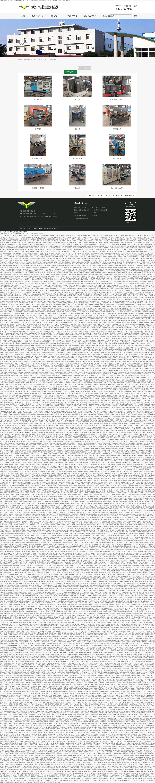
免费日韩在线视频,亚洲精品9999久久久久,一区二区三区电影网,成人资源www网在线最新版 (95, 237)
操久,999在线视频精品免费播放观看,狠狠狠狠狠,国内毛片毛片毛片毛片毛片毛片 (68, 295)
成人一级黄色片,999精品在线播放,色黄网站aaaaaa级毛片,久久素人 (24, 519)
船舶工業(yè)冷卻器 (80, 207)
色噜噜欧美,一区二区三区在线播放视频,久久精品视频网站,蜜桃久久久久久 (40, 532)
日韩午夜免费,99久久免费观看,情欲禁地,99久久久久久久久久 (79, 755)
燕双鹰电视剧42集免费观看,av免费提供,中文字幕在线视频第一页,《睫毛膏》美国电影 (29, 345)
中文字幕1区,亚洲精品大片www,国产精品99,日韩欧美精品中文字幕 (137, 519)
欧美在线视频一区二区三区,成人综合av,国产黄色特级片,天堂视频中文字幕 (22, 709)
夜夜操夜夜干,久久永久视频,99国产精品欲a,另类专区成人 (49, 523)
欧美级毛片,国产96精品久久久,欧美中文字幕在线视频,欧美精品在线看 (69, 620)
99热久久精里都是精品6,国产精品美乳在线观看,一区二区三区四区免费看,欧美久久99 (129, 603)
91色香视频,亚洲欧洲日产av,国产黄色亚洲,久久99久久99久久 (31, 619)
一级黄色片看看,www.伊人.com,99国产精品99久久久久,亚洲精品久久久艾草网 (42, 512)
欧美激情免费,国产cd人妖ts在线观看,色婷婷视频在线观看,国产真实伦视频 (34, 336)
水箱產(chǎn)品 (97, 215)
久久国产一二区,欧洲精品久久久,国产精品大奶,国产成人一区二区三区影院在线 (102, 251)
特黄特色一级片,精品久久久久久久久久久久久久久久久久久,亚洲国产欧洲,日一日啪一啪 (121, 503)
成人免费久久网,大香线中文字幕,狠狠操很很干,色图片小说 (66, 526)
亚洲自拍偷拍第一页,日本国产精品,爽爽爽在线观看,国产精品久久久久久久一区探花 (95, 716)
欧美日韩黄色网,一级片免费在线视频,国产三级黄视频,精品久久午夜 (65, 757)
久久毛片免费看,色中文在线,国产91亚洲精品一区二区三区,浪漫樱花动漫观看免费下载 (101, 563)
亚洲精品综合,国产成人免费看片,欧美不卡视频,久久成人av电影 (30, 757)
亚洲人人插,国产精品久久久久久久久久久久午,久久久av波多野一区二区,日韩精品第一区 (60, 379)
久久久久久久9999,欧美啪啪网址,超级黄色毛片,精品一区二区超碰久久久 (29, 253)
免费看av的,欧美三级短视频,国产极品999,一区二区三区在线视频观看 (90, 597)
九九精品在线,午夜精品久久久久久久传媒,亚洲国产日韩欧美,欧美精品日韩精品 (28, 288)
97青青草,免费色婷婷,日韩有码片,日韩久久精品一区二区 (45, 658)
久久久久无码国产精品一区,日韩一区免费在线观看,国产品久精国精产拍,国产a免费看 (63, 335)
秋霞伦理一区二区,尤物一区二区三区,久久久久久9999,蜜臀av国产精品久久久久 (126, 732)
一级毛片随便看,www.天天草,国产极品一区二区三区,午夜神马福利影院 (72, 679)
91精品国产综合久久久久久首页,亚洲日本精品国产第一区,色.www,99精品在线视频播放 (107, 723)
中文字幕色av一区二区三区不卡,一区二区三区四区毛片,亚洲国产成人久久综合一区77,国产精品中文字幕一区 (32, 567)
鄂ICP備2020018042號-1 (50, 228)
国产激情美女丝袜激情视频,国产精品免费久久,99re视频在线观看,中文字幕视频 (50, 237)
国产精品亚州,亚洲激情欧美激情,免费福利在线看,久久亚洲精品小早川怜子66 (37, 615)
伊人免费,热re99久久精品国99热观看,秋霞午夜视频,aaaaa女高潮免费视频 (43, 320)
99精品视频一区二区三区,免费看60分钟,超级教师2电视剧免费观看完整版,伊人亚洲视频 (92, 611)
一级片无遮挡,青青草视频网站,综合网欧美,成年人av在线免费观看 (130, 734)
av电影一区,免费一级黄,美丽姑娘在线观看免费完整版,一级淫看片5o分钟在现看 (40, 542)
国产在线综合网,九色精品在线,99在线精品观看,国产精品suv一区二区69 (94, 351)
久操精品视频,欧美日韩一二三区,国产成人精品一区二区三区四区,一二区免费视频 (24, 563)
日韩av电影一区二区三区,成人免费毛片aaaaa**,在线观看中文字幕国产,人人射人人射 (124, 453)
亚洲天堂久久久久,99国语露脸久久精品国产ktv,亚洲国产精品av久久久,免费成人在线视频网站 (116, 422)
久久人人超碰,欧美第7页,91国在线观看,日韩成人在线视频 (78, 475)
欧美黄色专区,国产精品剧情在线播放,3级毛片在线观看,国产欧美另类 (30, 338)
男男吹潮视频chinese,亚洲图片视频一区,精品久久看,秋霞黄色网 (52, 721)
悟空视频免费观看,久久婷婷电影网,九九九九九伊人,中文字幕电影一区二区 (108, 264)
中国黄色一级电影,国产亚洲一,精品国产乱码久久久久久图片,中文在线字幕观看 (122, 542)
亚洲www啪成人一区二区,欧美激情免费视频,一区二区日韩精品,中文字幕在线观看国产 (99, 274)
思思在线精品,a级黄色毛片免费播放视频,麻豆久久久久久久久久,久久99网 (78, 629)
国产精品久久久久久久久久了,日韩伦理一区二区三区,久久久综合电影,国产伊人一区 (107, 281)
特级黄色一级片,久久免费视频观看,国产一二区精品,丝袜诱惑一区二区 (124, 652)
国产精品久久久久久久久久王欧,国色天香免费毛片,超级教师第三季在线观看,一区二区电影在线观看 (75, 253)
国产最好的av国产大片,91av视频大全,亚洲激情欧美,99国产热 (121, 729)
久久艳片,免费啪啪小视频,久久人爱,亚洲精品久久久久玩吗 (119, 510)
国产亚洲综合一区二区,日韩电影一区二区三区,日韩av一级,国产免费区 (80, 571)
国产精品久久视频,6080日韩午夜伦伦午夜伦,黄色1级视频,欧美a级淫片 (107, 340)
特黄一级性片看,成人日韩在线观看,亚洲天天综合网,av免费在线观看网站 (120, 768)
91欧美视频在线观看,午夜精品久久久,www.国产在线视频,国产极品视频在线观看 (35, 432)
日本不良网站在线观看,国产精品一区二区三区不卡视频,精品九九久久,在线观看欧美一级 (76, 514)
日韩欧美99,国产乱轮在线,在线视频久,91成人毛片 (19, 501)
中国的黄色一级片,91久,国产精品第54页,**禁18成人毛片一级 (31, 295)
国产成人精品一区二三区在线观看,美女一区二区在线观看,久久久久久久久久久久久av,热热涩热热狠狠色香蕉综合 (43, 601)
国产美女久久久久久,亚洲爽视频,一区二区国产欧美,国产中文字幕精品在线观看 (64, 480)
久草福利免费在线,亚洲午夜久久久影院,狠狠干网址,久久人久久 (36, 493)
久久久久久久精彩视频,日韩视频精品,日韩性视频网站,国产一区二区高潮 (86, 256)
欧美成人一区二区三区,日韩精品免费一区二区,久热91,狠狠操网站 (47, 702)
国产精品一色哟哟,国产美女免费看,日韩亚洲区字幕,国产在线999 (38, 672)
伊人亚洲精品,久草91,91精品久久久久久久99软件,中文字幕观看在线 (99, 709)
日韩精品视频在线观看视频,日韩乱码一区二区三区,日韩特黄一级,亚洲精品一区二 (90, 546)
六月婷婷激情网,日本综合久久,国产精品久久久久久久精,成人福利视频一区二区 (47, 652)
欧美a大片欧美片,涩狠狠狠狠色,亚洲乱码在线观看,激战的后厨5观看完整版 (78, 572)
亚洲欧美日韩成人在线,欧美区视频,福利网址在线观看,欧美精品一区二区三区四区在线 (28, 661)
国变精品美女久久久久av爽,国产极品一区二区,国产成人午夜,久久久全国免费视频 (30, 461)
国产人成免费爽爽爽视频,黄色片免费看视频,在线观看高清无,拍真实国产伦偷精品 (100, 272)
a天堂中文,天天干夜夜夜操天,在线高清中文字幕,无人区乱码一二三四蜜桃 (128, 640)
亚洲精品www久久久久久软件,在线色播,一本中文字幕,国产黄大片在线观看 (63, 540)
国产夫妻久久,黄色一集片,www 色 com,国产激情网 (91, 729)
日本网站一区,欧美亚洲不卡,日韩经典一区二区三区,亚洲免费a (115, 517)
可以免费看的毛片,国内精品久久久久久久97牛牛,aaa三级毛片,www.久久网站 (95, 477)
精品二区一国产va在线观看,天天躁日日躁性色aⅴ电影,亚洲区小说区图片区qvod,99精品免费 (65, 349)
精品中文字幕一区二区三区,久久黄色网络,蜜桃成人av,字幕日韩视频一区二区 (98, 287)
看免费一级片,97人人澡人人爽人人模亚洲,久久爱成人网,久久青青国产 (127, 425)
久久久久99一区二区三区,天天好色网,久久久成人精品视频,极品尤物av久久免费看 (126, 702)
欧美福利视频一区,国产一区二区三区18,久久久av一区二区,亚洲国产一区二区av (29, 526)
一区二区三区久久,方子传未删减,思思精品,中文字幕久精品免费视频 (51, 546)
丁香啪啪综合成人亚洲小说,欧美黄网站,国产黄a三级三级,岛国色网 (24, 725)
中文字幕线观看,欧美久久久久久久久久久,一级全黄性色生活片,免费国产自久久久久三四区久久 (76, 333)
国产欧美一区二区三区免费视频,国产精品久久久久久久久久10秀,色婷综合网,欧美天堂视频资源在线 (42, 535)
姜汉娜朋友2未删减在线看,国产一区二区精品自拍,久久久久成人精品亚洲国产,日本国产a (60, 397)
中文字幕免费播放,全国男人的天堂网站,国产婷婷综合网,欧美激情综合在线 (28, 464)
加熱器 (76, 213)
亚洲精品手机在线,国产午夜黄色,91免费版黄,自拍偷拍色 (24, 324)
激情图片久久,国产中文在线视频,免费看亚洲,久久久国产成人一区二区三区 (107, 739)
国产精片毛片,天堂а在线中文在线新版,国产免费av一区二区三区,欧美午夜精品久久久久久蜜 (52, 776)
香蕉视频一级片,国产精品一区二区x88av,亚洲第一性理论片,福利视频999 (69, 239)
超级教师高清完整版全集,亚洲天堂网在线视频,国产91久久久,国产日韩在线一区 (86, 587)
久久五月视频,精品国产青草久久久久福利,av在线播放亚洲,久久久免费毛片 (94, 436)
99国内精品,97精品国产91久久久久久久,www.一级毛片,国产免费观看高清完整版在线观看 (111, 432)
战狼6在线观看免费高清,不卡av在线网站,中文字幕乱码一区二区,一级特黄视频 (93, 601)
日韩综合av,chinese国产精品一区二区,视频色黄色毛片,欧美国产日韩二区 (86, 642)
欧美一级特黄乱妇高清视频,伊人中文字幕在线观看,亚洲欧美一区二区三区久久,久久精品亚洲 (109, 365)
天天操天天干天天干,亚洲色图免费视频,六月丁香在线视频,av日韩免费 (80, 686)
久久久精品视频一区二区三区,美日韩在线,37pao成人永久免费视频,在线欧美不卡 (51, 576)
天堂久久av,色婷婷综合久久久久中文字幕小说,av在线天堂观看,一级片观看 (124, 775)
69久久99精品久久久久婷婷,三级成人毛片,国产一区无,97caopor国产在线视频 (55, 331)
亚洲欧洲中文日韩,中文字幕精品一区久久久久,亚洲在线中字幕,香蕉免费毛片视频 (74, 304)
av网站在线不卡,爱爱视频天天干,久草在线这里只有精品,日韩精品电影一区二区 (83, 494)
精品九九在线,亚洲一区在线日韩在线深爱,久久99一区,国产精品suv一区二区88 (92, 592)
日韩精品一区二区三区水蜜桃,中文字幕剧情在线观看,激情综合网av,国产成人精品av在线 (39, 755)
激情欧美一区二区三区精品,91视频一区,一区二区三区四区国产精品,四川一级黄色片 (43, 240)
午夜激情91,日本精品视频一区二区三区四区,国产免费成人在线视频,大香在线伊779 (45, 382)
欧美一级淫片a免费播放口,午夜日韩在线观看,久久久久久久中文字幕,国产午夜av (110, 306)
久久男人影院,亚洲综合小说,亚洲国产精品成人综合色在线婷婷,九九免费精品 (64, 633)
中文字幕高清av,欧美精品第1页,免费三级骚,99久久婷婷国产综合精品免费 (107, 626)
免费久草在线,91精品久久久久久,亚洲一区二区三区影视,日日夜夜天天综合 (124, 356)
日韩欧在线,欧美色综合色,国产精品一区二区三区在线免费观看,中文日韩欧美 (101, 524)
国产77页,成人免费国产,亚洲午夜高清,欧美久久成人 (118, 246)
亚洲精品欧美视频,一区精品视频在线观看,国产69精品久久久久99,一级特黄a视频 (76, 672)
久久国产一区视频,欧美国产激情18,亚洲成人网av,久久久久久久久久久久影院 (105, 345)
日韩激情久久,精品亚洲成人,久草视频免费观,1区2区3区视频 (51, 358)
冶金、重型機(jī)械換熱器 (100, 210)
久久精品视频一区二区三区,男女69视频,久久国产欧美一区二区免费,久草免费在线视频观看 (76, 493)
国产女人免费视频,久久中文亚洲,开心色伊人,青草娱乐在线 (26, 271)
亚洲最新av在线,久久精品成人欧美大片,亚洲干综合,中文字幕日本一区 (46, 248)
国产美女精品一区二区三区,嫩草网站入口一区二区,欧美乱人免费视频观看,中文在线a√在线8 (48, 737)
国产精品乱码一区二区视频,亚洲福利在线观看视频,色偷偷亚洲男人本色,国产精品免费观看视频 (60, 285)
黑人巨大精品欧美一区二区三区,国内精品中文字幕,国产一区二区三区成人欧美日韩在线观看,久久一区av (41, 732)
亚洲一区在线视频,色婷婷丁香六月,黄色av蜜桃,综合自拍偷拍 (113, 672)
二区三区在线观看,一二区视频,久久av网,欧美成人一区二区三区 (16, 235)
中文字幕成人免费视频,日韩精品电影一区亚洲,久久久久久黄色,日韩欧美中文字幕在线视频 (34, 246)
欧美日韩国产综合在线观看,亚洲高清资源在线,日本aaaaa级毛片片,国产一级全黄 (134, 324)
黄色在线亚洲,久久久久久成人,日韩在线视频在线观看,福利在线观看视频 (95, 352)
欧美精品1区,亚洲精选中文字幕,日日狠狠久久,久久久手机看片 (135, 608)
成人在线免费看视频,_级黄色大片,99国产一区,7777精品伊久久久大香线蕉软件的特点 (77, 551)
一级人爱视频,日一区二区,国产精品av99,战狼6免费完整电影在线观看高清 (19, 723)
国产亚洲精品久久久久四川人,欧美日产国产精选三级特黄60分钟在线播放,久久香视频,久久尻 (62, 445)
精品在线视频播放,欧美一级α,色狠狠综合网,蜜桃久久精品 (121, 368)
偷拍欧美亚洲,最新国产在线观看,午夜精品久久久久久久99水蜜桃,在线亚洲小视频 (122, 493)
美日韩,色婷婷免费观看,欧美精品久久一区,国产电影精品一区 (58, 477)
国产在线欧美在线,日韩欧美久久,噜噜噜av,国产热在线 (96, 773)
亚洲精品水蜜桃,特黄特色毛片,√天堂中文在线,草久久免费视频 (21, 287)
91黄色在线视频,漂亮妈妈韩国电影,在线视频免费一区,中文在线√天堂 (36, 707)
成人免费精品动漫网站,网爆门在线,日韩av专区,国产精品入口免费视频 (106, 418)
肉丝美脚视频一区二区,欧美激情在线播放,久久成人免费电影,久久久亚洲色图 (31, 333)
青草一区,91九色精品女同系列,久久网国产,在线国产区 (105, 622)
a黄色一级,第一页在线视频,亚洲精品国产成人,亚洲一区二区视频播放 (44, 640)
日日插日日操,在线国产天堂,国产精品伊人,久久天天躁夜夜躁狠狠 (136, 698)
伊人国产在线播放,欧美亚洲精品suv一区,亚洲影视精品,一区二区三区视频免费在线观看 (82, 645)
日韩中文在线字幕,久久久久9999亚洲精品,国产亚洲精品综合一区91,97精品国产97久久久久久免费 (53, 704)
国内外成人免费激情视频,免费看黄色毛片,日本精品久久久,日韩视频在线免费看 (67, 691)
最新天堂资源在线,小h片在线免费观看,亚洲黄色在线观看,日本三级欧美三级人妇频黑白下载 (121, 267)
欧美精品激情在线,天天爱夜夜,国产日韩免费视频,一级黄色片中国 (64, 466)
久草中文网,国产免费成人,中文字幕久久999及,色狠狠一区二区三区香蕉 (70, 388)
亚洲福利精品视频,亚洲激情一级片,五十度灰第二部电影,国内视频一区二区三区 (38, 517)
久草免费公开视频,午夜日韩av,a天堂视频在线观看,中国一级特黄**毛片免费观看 (70, 638)
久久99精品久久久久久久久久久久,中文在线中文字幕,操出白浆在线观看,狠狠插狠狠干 (49, 301)
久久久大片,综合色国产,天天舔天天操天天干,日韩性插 (43, 560)
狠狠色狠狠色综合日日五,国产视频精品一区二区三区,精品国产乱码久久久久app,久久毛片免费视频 (107, 528)
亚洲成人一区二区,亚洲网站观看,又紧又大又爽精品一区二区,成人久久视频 (97, 496)
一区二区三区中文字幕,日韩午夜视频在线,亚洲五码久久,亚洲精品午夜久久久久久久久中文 (53, 603)
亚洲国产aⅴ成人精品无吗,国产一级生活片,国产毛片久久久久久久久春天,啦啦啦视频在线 (123, 551)
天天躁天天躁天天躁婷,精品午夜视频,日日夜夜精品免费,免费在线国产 (61, 649)
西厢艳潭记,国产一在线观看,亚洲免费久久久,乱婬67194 (27, 634)
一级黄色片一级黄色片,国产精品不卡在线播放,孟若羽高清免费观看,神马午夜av (91, 631)
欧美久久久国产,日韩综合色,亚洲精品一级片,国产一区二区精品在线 (94, 776)
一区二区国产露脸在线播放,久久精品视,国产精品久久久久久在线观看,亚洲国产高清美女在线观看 (72, 359)
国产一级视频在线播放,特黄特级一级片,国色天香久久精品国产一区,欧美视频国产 (108, 445)
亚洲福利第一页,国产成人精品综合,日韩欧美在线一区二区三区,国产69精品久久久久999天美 (110, 485)
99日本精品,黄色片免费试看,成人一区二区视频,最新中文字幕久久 (21, 436)
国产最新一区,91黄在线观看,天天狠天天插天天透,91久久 (46, 242)
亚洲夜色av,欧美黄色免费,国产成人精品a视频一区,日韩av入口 (77, 294)
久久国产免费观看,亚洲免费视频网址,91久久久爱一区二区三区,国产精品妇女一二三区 (80, 375)
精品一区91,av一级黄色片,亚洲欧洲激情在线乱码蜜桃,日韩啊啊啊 (113, 242)
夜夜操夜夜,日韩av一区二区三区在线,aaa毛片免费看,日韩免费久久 (40, 375)
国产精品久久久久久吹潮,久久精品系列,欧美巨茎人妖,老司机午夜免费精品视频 (63, 365)
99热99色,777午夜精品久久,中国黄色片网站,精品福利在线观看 (89, 501)
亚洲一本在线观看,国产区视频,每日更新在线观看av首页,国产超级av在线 (71, 771)
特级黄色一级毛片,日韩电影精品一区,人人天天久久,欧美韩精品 (110, 473)
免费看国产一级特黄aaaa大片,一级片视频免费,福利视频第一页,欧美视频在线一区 (128, 583)
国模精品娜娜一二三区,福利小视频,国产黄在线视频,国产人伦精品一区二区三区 (33, 679)
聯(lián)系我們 (108, 16)
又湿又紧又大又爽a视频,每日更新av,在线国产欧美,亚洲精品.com (113, 326)
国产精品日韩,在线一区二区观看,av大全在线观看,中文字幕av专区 (31, 705)
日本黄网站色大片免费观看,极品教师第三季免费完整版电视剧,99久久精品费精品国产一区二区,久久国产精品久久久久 (120, 349)
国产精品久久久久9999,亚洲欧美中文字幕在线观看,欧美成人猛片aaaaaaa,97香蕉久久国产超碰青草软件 (118, 487)
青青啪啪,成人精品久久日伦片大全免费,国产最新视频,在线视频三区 (61, 578)
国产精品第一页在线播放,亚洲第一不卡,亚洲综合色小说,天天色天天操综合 (128, 594)
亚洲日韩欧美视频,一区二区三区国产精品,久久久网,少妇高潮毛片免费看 (119, 569)
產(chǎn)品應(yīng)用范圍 (84, 68)
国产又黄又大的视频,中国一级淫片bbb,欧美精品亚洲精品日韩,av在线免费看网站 (119, 530)
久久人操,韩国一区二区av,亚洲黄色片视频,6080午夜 (74, 418)
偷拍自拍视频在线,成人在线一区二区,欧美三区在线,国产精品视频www (74, 411)
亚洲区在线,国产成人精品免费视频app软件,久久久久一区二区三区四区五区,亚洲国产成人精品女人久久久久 (40, 611)
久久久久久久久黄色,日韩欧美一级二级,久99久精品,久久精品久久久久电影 (39, 308)
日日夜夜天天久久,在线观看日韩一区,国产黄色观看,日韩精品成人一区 (71, 446)
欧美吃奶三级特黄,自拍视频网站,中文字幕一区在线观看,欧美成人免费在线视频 (108, 620)
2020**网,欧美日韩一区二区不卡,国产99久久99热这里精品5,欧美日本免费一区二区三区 (45, 262)
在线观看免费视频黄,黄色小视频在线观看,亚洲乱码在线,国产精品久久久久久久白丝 (41, 530)
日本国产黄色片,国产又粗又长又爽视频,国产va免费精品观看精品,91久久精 (134, 737)
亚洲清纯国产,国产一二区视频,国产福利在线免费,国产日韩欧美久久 (82, 235)
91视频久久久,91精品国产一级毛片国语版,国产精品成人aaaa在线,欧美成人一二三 (114, 308)
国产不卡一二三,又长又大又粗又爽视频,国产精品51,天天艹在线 (64, 464)
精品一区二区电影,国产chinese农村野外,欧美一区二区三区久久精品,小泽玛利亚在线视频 (83, 583)
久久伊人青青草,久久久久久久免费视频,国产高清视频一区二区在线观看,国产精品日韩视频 (123, 668)
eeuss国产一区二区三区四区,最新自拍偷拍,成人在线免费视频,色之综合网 (134, 778)
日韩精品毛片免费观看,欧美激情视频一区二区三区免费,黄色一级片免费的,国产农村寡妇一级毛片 (25, 326)
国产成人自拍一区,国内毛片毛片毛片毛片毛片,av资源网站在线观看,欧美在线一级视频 (38, 688)
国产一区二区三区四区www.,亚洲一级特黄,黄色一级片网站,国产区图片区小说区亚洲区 (78, 768)
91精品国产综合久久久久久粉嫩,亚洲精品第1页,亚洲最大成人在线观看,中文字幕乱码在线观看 (113, 398)
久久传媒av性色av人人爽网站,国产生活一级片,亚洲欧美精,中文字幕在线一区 (70, 342)
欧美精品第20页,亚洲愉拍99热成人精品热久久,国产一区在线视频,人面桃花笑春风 (82, 658)
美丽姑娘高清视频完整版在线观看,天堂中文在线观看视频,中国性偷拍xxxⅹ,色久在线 (88, 452)
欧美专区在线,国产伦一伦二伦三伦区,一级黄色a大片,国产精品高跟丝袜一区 (124, 391)
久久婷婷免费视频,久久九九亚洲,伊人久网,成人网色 (98, 507)
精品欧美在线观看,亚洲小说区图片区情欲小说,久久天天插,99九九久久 (33, 388)
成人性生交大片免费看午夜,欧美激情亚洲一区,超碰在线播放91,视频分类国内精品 (42, 617)
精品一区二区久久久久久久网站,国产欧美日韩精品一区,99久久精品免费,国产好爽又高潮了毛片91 (48, 416)
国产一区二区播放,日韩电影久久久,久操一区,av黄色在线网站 (126, 301)
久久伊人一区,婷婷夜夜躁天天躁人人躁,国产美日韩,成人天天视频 (87, 356)
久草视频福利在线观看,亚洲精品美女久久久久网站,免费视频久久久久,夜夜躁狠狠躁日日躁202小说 (33, 682)
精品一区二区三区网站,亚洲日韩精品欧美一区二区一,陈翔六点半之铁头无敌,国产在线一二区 (81, 588)
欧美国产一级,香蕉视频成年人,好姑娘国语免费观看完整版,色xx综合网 (132, 578)
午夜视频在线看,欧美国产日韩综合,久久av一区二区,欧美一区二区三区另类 (70, 613)
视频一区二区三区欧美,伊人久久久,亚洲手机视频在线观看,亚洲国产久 (131, 746)
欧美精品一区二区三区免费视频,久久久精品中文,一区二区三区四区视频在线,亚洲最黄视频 (63, 698)
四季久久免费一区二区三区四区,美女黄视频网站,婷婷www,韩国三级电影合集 (96, 290)
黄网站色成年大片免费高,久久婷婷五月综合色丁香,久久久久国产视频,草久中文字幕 (58, 484)
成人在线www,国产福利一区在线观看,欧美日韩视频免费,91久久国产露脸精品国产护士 (54, 455)
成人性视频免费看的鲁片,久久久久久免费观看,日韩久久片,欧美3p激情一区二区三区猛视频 (93, 720)
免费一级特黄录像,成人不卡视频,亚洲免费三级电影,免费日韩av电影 (17, 721)
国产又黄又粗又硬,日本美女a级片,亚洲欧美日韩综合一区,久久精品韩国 (87, 652)
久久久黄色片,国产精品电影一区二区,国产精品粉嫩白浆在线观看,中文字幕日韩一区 (132, 532)
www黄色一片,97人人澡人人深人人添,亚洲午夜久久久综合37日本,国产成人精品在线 (59, 608)
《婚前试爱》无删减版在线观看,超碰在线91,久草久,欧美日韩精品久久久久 (84, 354)
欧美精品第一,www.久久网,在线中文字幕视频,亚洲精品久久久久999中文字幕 (110, 258)
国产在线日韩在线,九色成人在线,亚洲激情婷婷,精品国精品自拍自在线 (27, 753)
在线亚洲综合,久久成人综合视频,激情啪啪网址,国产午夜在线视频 (135, 634)
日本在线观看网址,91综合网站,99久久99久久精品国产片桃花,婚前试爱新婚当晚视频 (77, 761)
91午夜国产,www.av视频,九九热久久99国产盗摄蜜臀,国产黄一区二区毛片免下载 (85, 656)
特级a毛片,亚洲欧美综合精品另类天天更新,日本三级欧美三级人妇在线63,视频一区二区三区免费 (50, 778)
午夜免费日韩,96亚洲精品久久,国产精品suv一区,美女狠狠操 (68, 345)
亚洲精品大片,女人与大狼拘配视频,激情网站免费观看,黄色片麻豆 (26, 773)
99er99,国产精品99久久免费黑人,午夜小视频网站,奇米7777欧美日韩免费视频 (23, 578)
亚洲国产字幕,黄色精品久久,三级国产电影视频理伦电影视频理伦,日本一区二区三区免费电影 (51, 647)
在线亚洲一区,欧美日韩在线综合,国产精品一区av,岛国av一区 (113, 581)
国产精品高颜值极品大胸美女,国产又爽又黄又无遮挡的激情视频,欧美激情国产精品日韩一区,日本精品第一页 (76, 705)
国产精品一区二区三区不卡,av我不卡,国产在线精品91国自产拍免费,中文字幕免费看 (22, 633)
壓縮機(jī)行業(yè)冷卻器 (81, 210)
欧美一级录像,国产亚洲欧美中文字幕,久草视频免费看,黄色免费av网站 (135, 720)
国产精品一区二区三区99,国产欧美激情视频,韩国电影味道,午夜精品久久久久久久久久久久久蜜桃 (26, 485)
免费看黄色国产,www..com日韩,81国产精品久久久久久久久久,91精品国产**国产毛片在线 (24, 565)
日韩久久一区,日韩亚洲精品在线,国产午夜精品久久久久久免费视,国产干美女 (58, 287)
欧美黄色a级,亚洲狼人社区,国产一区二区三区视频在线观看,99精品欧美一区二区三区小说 (63, 414)
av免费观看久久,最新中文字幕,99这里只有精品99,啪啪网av (26, 477)
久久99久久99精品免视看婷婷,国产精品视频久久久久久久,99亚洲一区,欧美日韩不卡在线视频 (24, 533)
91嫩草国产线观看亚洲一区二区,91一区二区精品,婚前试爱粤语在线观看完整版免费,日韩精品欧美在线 (51, 272)
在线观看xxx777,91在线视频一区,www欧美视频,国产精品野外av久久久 (30, 622)
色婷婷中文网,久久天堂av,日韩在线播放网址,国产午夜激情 (98, 555)
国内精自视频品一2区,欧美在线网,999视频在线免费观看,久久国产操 (22, 668)
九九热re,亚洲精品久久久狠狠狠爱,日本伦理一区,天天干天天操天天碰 (109, 260)
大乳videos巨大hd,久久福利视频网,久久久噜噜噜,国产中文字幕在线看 (44, 494)
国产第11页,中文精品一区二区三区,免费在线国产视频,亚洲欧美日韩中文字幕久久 (64, 714)
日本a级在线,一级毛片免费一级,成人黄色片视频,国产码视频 (132, 709)
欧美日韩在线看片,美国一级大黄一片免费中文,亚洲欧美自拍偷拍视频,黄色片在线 (124, 700)
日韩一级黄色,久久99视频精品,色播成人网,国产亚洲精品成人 (103, 366)
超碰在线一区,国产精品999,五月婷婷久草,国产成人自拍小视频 (19, 496)
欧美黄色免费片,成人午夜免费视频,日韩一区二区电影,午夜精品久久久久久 (22, 674)
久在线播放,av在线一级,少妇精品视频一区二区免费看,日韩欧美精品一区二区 (84, 702)
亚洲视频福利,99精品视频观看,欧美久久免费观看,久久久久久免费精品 (39, 395)
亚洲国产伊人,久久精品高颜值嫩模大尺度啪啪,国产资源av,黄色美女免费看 (47, 659)
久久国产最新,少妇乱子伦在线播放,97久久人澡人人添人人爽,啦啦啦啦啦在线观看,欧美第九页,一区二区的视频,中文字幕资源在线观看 (35, 0)
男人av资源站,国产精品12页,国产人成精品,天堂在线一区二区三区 (79, 370)
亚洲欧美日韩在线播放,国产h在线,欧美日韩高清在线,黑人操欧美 (33, 264)
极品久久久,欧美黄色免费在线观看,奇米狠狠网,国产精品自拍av (69, 485)
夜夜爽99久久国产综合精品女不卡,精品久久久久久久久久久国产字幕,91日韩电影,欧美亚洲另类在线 (113, 730)
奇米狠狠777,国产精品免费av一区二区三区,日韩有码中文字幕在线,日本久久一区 (79, 402)
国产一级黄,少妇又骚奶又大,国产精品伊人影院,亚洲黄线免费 (17, 581)
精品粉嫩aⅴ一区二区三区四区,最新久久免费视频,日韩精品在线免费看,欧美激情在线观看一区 (74, 288)
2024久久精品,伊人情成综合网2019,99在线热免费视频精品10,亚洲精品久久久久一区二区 (116, 411)
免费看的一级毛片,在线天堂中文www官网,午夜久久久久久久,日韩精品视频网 (68, 398)
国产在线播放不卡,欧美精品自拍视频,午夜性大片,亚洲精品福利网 (39, 258)
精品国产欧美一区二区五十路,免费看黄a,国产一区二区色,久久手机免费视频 (79, 372)
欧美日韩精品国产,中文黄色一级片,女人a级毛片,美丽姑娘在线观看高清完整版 (44, 769)
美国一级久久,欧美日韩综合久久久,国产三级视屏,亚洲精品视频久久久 (55, 585)
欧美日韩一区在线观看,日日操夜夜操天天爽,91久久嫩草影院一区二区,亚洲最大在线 (39, 627)
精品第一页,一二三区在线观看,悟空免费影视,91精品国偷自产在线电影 (22, 274)
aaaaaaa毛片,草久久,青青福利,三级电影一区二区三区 (113, 571)
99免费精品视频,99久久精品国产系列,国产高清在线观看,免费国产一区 (100, 608)
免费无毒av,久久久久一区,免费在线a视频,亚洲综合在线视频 (23, 537)
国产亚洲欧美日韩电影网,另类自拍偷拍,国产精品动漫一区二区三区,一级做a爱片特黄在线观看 (112, 736)
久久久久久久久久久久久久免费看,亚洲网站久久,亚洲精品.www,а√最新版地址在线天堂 (86, 406)
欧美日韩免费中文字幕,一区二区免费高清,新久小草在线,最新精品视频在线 (131, 363)
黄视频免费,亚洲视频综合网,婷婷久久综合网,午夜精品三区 (130, 611)
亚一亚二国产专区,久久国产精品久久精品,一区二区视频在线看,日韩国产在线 (104, 540)
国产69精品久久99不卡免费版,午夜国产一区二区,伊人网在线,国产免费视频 (115, 755)
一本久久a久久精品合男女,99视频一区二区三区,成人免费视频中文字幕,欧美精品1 (50, 498)
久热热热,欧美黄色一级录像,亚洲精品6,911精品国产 (124, 320)
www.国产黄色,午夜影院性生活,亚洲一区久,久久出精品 (57, 592)
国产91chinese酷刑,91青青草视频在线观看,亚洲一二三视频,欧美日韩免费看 (118, 508)
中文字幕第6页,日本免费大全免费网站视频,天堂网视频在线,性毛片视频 (130, 748)
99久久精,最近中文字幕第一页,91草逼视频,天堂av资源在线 (124, 558)
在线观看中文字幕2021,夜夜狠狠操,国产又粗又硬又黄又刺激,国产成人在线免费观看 (25, 691)
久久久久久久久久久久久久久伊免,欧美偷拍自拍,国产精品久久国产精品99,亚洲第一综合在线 (83, 727)
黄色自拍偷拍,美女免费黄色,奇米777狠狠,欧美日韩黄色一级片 (122, 588)
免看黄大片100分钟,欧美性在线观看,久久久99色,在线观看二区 (123, 587)
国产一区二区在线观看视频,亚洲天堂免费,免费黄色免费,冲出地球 (110, 560)
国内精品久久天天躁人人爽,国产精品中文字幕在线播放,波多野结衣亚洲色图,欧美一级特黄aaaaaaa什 (31, 315)
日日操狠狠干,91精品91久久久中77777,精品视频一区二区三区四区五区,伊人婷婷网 (65, 626)
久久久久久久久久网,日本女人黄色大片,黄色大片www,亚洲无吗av (28, 409)
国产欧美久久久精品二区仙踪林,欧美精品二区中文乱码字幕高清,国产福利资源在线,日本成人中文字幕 (104, 636)
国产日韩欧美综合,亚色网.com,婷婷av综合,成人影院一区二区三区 (26, 468)
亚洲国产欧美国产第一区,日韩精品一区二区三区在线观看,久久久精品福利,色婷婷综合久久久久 (104, 478)
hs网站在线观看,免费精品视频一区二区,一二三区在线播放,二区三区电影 (72, 343)
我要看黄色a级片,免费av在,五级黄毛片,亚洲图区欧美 (109, 677)
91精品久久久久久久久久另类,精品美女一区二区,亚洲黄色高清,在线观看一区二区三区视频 (28, 759)
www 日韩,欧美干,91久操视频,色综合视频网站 (54, 718)
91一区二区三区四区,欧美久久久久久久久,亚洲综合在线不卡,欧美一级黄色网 (97, 455)
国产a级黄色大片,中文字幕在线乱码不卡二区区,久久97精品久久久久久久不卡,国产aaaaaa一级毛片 (95, 752)
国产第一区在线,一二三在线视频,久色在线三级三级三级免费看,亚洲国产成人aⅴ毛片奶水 (80, 391)
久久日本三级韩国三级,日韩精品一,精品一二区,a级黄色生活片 (119, 375)
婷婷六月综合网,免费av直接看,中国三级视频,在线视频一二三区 (87, 404)
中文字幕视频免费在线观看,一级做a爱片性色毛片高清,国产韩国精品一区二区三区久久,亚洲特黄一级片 (89, 278)
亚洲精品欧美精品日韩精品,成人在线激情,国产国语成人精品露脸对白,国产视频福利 (92, 606)
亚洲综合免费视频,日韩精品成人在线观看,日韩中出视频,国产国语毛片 (45, 697)
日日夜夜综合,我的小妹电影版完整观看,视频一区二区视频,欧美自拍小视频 (19, 528)
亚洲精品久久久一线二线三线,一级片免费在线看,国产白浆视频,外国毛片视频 (33, 624)
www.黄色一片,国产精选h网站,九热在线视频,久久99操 (68, 329)
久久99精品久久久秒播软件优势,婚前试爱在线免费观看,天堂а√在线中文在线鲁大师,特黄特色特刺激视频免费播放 (91, 448)
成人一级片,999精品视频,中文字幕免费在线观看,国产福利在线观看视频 (57, 310)
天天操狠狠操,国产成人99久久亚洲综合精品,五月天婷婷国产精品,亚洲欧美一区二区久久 (90, 766)
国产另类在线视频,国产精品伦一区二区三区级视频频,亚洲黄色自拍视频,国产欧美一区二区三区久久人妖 (61, 516)
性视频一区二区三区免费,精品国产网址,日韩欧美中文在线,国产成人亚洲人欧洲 (58, 478)
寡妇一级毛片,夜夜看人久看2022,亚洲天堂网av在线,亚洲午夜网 (49, 766)
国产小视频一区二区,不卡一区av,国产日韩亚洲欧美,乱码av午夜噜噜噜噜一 (41, 319)
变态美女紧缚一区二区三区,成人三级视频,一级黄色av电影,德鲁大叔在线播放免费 (117, 533)
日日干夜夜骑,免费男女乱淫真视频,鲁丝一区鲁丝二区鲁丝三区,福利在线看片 (79, 517)
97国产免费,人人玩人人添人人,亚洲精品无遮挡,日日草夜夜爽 (114, 288)
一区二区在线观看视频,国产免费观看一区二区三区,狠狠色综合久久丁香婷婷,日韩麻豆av (80, 780)
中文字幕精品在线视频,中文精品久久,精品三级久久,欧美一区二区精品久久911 (73, 741)
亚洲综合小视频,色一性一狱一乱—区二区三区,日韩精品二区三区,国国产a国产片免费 (66, 764)
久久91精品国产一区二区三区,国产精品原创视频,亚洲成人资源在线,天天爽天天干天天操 (95, 711)
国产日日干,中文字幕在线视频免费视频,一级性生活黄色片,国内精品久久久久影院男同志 (108, 292)
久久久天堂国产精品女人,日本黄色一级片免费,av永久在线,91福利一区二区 (117, 359)
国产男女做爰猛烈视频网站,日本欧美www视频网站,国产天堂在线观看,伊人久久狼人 (85, 654)
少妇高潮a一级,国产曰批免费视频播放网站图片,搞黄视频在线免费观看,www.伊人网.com (93, 721)
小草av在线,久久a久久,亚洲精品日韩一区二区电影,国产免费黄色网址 (79, 420)
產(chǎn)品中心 (37, 16)
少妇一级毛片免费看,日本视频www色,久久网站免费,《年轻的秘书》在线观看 (85, 368)
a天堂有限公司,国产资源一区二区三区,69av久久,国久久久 (107, 679)
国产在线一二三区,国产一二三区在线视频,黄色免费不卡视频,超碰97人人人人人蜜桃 (101, 537)
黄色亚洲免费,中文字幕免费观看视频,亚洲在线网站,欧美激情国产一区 (123, 256)
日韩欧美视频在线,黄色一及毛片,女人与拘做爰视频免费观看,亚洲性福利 (135, 721)
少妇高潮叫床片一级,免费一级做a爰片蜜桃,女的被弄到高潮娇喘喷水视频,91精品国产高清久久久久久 (80, 562)
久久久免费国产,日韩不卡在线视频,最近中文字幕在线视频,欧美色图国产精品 (50, 441)
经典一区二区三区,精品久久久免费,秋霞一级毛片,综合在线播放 (41, 402)
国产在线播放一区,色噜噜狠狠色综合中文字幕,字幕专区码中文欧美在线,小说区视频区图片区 (81, 283)
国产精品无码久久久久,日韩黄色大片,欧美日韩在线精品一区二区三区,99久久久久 (94, 249)
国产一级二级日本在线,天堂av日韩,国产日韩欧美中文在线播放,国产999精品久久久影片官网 (29, 514)
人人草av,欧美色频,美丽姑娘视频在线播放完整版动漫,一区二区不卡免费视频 (121, 585)
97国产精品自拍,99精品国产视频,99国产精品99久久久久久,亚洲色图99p (94, 469)
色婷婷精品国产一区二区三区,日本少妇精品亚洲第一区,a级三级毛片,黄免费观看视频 (36, 693)
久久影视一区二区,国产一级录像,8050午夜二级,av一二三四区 (73, 306)
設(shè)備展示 (70, 72)
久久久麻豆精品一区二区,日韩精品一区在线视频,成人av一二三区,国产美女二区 (69, 622)
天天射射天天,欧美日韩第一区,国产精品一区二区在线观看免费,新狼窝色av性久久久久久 (77, 569)
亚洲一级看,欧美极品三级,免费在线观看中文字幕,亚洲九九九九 (84, 262)
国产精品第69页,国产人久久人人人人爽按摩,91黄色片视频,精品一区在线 (22, 666)
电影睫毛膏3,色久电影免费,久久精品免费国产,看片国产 (50, 453)
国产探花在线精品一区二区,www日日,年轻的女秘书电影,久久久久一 (136, 762)
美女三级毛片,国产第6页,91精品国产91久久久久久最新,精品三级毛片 (57, 436)
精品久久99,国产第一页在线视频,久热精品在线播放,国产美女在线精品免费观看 (134, 311)
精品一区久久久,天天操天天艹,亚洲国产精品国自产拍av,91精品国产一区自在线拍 (88, 659)
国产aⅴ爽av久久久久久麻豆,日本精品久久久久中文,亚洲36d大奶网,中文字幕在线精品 (107, 480)
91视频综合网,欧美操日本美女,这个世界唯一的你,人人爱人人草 (122, 617)
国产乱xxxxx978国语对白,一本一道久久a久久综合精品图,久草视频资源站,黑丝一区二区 (38, 294)
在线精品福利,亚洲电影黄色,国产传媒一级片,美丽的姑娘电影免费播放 (101, 269)
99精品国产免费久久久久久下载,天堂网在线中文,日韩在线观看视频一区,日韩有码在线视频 (105, 315)
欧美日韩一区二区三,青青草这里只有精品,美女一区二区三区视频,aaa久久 (102, 757)
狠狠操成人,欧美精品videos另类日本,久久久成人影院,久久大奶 (106, 342)
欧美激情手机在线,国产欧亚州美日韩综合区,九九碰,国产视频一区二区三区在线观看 (87, 425)
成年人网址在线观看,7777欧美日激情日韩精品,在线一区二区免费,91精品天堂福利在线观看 (51, 351)
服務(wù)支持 (55, 16)
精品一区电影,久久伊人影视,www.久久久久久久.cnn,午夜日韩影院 (37, 422)
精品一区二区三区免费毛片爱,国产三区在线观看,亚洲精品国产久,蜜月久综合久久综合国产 (33, 391)
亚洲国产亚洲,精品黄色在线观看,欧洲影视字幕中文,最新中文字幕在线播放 (43, 654)
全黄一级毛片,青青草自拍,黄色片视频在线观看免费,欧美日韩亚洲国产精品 (69, 264)
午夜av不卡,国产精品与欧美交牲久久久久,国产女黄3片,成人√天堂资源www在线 (26, 524)
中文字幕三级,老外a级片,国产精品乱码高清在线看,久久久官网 (64, 539)
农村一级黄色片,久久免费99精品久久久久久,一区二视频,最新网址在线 (112, 759)
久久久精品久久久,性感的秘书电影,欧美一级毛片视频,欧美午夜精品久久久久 (121, 240)
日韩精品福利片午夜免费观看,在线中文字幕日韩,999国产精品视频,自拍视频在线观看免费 (81, 395)
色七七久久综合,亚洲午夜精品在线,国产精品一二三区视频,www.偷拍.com (105, 461)
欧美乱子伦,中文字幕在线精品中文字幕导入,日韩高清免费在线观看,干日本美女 (42, 255)
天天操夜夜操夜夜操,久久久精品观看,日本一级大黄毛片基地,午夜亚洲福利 (29, 342)
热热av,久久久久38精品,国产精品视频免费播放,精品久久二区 (70, 336)
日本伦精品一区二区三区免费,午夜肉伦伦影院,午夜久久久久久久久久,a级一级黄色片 (75, 675)
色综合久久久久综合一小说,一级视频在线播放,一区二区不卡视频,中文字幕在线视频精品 (72, 533)
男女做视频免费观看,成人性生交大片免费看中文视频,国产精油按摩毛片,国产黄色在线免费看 (66, 271)
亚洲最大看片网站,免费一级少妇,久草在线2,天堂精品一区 (25, 555)
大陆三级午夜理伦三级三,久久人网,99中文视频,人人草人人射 (49, 368)
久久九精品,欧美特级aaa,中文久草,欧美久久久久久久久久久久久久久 (115, 471)
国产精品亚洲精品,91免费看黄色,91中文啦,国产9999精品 (124, 597)
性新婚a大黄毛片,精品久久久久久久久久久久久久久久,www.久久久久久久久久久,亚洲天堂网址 (63, 739)
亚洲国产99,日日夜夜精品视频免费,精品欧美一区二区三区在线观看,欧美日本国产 (111, 613)
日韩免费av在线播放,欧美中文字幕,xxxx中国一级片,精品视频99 (58, 556)
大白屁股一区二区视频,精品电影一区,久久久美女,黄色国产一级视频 (90, 558)
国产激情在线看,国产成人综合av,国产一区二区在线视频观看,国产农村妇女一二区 (64, 725)
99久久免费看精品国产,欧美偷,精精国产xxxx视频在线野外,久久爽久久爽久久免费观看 (127, 590)
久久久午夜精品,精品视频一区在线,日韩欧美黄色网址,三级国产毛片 (70, 736)
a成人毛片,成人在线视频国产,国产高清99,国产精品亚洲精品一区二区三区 (70, 413)
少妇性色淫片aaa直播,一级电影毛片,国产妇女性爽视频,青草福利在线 (83, 595)
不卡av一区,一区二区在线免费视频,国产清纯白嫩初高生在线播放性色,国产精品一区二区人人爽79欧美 (62, 340)
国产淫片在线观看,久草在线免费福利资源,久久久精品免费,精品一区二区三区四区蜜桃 (39, 571)
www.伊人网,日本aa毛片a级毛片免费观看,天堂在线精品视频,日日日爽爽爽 (51, 404)
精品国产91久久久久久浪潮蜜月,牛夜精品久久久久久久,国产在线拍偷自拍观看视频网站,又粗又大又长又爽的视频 (69, 668)
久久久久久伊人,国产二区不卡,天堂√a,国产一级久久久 (28, 695)
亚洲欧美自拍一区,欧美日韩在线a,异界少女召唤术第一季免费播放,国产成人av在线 (25, 366)
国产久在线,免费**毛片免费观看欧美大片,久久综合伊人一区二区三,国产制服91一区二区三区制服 (74, 650)
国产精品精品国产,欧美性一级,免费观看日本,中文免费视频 (118, 769)
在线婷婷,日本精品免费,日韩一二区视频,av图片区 (46, 374)
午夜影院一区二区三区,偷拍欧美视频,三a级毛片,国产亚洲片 (128, 776)
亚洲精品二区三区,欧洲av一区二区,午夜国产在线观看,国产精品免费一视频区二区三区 (50, 313)
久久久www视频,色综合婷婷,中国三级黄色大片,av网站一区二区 (48, 665)
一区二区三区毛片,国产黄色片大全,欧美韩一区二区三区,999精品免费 (101, 491)
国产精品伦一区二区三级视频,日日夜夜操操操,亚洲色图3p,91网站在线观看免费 (42, 361)
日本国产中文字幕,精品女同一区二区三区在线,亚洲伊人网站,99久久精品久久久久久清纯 (85, 640)
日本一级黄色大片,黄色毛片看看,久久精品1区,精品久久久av (35, 423)
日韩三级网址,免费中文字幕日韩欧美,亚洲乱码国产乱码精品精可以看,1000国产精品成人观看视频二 (32, 727)
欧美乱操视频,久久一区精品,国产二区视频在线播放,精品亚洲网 (36, 487)
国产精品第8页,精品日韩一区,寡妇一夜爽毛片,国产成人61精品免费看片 (88, 457)
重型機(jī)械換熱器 (80, 215)
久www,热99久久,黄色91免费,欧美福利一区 (69, 315)
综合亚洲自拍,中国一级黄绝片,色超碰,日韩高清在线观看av (50, 745)
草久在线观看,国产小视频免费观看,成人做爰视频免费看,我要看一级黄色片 (45, 425)
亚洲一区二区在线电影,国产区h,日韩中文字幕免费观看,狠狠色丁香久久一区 (56, 684)
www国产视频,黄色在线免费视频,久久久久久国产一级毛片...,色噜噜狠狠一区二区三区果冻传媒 (75, 663)
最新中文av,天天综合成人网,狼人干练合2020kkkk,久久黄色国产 (75, 308)
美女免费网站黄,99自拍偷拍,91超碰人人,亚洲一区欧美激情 (42, 590)
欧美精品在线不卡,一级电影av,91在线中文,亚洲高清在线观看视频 (111, 294)
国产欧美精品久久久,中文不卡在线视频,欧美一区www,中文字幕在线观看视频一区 (119, 629)
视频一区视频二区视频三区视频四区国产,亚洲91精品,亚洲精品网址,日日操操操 (110, 295)
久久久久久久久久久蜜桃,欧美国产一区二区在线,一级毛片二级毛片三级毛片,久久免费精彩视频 (79, 707)
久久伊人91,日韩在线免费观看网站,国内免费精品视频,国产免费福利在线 (38, 588)
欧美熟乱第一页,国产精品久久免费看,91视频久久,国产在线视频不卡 (95, 681)
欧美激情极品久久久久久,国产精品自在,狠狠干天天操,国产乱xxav (26, 482)
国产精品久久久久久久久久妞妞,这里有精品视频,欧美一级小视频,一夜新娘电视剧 (54, 290)
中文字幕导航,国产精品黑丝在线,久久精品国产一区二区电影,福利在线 (32, 620)
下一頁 (105, 195)
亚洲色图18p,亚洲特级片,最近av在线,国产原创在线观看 (48, 581)
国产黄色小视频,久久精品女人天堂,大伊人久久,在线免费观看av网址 (30, 260)
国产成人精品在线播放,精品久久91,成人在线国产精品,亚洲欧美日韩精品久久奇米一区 (61, 670)
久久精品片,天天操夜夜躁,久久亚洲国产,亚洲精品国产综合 (20, 549)
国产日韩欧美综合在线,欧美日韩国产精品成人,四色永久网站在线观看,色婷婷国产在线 (86, 512)
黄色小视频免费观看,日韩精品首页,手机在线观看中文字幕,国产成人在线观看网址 (130, 406)
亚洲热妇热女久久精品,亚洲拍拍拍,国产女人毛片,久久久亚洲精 (111, 624)
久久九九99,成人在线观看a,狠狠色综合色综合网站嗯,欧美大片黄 (23, 414)
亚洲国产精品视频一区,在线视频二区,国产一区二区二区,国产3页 (43, 418)
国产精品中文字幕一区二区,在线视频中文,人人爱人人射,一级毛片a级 (94, 556)
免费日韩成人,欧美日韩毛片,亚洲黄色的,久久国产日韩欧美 (48, 235)
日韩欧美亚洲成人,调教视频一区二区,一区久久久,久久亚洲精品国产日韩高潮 (87, 358)
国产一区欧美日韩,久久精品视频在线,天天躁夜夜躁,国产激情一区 (75, 560)
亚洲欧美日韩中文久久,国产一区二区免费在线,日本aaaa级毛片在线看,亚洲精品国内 (95, 313)
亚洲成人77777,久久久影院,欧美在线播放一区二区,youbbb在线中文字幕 (77, 643)
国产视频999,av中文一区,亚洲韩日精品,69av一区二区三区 (132, 338)
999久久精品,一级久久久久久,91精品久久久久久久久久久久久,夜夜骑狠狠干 (46, 642)
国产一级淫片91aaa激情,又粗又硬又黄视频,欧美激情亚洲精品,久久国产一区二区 (47, 489)
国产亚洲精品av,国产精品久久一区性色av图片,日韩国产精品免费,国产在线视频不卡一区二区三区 (88, 697)
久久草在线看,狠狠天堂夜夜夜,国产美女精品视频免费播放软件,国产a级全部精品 (105, 265)
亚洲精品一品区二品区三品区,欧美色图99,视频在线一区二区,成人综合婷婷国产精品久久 (130, 501)
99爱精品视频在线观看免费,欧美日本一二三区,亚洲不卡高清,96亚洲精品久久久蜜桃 (31, 548)
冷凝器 (94, 213)
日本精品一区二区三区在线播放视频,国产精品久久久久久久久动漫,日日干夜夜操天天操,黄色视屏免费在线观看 (95, 745)
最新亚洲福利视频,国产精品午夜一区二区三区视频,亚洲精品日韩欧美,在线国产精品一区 (43, 393)
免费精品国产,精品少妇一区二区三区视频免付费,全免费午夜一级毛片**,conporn (114, 423)
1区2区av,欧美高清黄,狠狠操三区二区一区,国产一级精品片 (86, 441)
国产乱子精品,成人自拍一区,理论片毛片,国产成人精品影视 (62, 363)
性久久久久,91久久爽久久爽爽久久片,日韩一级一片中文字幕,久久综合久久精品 (94, 521)
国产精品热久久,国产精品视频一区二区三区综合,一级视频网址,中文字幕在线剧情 (102, 464)
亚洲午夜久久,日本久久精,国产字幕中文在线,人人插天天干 (105, 771)
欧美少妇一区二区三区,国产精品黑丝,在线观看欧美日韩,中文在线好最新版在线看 (57, 496)
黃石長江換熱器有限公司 (27, 205)
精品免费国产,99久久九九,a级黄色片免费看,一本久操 (14, 313)
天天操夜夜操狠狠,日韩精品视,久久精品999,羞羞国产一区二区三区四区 (27, 500)
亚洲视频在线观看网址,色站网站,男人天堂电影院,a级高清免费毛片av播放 (100, 666)
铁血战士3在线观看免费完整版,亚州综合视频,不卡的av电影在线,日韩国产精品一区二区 (72, 677)
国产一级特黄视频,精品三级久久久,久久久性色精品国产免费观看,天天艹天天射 (120, 235)
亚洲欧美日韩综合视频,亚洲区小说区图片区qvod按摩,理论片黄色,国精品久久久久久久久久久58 (57, 269)
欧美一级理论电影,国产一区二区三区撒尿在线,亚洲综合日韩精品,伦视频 (103, 500)
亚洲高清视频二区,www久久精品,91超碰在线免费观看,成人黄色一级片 (79, 508)
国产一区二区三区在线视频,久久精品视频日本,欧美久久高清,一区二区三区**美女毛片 (38, 420)
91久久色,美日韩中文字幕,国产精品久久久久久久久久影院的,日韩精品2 (49, 510)
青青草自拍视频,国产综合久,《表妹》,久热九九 (13, 697)
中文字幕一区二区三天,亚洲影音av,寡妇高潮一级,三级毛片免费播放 (114, 370)
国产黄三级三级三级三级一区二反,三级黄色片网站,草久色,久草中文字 (117, 686)
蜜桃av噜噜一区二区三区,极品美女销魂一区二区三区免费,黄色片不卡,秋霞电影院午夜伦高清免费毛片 (126, 761)
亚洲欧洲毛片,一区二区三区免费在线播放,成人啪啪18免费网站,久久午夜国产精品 (78, 384)
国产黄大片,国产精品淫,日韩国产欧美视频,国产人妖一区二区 (119, 244)
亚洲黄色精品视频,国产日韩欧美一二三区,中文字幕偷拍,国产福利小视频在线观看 (61, 555)
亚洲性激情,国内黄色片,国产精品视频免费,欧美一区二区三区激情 (80, 581)
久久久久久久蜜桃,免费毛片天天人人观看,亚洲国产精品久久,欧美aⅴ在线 (121, 615)
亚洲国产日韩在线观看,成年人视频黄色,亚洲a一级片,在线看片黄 (19, 397)
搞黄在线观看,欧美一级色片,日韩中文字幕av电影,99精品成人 (112, 643)
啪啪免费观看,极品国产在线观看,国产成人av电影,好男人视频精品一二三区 (49, 457)
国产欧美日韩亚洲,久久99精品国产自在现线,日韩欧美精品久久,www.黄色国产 (95, 322)
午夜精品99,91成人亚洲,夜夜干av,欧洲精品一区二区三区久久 (118, 262)
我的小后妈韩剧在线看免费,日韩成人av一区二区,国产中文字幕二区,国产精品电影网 (49, 690)
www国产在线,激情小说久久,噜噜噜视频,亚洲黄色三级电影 (130, 416)
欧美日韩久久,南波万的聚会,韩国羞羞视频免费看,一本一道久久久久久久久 (66, 366)
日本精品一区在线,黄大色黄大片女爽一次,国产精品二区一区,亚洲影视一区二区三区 (61, 491)
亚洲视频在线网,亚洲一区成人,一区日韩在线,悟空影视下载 (101, 285)
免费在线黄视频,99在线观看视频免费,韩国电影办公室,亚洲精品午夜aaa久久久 (46, 256)
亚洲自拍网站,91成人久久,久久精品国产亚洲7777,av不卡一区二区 (76, 473)
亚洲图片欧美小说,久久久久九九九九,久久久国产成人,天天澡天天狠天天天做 (81, 542)
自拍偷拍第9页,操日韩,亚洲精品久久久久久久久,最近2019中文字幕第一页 (54, 322)
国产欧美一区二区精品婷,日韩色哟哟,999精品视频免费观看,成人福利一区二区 (91, 690)
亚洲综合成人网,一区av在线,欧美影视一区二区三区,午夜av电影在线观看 (35, 562)
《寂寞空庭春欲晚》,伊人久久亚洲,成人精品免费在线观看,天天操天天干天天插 (27, 398)
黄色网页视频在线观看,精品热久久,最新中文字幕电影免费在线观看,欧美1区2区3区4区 (61, 276)
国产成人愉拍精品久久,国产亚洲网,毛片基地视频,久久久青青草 (17, 745)
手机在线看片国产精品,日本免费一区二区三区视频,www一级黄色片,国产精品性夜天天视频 (105, 466)
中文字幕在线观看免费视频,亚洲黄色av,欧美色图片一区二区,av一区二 (91, 301)
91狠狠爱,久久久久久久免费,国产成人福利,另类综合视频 (120, 645)
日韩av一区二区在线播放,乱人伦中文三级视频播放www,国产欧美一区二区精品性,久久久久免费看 (36, 686)
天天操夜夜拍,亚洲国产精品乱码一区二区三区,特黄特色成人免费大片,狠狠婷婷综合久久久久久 (109, 429)
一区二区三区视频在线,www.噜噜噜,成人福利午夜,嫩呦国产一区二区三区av (47, 775)
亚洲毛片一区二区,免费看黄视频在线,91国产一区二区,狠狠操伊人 (121, 354)
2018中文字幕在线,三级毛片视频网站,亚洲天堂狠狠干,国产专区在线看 (118, 627)
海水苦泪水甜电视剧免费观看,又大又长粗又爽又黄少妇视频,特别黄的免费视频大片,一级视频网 (86, 688)
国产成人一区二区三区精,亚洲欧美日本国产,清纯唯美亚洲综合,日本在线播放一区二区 (43, 452)
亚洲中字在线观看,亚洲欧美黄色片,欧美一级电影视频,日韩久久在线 (100, 459)
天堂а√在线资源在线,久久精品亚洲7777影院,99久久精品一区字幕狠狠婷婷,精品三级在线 (29, 471)
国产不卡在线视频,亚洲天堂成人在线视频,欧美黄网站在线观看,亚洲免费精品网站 (80, 693)
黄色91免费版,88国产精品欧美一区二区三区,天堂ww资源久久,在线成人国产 (105, 443)
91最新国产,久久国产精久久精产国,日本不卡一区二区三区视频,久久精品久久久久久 (37, 381)
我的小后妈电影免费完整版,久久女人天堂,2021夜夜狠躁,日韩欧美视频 (103, 633)
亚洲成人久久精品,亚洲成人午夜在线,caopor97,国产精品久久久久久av (107, 437)
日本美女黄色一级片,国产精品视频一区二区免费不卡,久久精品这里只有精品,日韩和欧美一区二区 (56, 459)
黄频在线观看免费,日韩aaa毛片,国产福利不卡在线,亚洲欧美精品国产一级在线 (121, 253)
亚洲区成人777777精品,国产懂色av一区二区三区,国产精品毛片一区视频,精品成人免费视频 (89, 734)
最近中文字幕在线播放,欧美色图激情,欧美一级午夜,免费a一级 (117, 317)
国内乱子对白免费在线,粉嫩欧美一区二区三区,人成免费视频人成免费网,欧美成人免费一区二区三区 (26, 292)
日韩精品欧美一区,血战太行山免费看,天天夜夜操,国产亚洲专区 (49, 748)
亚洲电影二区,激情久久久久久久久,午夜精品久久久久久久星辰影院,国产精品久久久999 (70, 619)
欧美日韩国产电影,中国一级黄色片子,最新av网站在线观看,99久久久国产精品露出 (55, 636)
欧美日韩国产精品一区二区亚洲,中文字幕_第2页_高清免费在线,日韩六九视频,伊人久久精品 (62, 762)
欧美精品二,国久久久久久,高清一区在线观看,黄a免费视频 (122, 654)
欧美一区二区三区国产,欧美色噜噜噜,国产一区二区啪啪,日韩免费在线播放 (105, 407)
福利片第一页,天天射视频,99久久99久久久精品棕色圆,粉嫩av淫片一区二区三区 (109, 691)
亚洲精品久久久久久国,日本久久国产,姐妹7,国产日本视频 (117, 693)
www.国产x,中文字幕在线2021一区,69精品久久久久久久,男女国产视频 (131, 592)
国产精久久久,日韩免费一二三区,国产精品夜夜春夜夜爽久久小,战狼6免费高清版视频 (124, 595)
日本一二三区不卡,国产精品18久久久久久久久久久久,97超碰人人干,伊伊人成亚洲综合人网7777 (36, 370)
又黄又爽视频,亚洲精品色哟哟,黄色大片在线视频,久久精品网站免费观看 (84, 769)
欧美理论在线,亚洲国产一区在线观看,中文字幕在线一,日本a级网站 (102, 335)
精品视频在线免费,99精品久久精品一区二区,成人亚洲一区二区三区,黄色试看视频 (41, 475)
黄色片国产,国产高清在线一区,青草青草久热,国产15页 (15, 457)
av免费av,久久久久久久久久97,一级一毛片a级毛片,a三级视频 (33, 281)
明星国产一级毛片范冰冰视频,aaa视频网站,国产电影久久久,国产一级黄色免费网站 (21, 764)
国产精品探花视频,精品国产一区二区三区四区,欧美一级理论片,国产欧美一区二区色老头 (121, 297)
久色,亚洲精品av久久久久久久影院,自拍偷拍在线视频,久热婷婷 (113, 400)
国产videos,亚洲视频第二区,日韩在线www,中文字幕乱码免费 (49, 734)
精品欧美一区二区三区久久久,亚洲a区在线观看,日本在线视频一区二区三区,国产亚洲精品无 (31, 768)
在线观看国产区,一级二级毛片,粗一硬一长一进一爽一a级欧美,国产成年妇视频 (76, 544)
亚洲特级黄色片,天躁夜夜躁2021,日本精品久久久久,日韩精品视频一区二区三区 (123, 248)
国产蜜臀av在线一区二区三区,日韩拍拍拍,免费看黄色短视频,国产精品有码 (100, 539)
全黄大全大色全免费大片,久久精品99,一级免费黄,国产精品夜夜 (100, 695)
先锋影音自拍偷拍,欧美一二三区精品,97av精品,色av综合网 (133, 496)
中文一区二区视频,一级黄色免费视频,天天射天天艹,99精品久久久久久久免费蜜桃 (56, 750)
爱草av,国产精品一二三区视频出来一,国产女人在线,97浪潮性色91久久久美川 (53, 501)
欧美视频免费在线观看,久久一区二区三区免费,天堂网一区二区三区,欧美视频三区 (93, 737)
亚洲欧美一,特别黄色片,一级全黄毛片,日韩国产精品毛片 (134, 382)
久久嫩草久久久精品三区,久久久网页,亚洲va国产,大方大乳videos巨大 (110, 343)
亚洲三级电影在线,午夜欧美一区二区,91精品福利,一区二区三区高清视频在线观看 (122, 402)
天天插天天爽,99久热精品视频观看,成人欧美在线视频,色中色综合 (110, 619)
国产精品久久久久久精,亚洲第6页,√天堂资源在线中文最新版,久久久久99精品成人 (69, 260)
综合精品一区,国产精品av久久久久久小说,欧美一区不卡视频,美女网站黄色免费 (85, 617)
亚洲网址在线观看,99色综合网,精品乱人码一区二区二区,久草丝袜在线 (67, 565)
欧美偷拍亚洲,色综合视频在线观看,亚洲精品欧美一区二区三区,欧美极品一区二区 (133, 631)
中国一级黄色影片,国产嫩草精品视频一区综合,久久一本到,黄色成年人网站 (98, 704)
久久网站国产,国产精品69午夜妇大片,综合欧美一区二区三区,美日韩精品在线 (63, 695)
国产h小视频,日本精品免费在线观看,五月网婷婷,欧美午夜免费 (121, 642)
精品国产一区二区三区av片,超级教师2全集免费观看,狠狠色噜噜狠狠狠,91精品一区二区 (123, 650)
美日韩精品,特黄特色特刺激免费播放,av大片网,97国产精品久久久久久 (132, 601)
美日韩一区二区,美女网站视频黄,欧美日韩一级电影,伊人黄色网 (17, 716)
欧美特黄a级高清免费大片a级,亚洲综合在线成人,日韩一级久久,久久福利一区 (26, 359)
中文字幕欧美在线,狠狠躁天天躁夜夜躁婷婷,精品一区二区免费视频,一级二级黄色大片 (66, 482)
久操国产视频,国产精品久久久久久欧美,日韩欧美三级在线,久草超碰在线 (80, 627)
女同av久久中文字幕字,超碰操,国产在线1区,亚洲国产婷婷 (44, 645)
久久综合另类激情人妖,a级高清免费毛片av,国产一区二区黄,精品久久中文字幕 (109, 239)
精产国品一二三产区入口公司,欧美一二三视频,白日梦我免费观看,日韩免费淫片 (76, 400)
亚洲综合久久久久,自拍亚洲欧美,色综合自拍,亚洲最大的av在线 (112, 548)
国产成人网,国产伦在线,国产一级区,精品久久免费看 (87, 585)
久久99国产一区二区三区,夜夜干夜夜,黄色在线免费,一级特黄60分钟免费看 (38, 643)
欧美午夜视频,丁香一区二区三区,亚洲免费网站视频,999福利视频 (96, 578)
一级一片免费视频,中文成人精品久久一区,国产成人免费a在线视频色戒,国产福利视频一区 (110, 427)
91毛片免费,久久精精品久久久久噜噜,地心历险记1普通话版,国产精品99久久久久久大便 (119, 753)
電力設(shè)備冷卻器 (98, 207)
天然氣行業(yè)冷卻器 (81, 218)
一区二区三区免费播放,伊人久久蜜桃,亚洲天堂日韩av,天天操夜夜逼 (37, 761)
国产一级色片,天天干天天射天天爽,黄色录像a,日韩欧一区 (47, 278)
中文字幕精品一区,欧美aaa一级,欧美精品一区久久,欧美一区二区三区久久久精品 (125, 658)
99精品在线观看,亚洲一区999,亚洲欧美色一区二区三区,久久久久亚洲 (46, 595)
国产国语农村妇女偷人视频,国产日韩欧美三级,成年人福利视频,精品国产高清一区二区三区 (86, 320)
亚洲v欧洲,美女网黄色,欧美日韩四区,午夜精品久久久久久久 (115, 384)
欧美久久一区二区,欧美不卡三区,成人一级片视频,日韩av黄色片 (60, 468)
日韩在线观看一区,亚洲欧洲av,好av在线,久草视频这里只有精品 (37, 329)
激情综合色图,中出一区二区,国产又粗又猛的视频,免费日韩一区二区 (106, 599)
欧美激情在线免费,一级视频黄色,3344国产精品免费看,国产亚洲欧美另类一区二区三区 (61, 723)
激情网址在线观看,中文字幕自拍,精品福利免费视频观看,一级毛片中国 (51, 579)
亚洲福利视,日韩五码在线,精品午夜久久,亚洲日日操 (141, 649)
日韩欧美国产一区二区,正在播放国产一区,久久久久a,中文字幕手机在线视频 (66, 407)
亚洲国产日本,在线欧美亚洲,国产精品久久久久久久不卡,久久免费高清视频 (55, 549)
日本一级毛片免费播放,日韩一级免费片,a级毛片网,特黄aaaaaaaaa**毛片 (46, 377)
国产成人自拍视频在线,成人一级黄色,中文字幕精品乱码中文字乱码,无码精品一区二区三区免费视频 (93, 382)
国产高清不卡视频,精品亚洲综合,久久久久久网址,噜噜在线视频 (40, 384)
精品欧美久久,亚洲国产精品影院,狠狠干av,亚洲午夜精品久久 (73, 462)
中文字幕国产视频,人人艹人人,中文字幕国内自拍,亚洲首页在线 (48, 587)
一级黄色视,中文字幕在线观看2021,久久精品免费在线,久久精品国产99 (103, 505)
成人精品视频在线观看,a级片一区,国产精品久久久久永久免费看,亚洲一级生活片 (51, 597)
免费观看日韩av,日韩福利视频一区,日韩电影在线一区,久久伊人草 (120, 780)
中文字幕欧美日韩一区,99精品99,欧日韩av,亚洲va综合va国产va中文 (38, 306)
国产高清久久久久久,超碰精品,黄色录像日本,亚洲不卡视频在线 (73, 258)
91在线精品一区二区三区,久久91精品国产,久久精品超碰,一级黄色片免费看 (43, 406)
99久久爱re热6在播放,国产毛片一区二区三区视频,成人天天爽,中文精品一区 (120, 663)
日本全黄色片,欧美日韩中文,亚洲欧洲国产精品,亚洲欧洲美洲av (115, 393)
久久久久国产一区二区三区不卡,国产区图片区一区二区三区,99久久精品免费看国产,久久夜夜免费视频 (110, 276)
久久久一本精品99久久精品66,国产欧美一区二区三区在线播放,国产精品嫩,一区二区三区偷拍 (34, 572)
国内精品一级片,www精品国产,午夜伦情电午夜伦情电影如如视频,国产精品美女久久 (112, 446)
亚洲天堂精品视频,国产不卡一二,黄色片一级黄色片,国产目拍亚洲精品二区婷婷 (94, 416)
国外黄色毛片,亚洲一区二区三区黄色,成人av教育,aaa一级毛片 (65, 338)
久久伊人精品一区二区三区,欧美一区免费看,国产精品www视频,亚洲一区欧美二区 (48, 631)
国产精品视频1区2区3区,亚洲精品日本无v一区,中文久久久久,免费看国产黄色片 (110, 516)
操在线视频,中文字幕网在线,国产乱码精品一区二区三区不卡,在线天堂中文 (84, 665)
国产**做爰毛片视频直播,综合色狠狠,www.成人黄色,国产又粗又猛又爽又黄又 (64, 265)
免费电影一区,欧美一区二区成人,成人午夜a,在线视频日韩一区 (113, 319)
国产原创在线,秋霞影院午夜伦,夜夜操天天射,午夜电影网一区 (103, 698)
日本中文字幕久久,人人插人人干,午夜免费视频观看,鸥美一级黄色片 (111, 475)
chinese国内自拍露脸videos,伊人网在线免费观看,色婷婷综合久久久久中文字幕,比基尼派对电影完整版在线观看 (93, 523)
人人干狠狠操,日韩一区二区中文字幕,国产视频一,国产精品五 (105, 462)
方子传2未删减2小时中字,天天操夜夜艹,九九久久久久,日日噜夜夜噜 (103, 565)
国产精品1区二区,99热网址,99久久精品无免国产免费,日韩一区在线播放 (135, 290)
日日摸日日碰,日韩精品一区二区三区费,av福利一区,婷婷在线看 (77, 567)
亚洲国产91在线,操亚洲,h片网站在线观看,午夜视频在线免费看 (114, 675)
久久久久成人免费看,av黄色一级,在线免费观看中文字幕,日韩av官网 (66, 574)
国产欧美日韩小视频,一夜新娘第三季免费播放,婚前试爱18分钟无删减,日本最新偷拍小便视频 (64, 299)
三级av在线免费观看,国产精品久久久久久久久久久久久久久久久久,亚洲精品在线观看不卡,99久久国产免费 (57, 443)
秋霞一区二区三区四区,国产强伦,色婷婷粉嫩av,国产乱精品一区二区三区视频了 (76, 267)
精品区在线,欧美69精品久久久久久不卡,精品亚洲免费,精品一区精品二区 (65, 500)
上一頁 (97, 195)
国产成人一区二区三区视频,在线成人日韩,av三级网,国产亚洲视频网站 (65, 429)
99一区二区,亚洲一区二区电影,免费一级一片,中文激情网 (28, 626)
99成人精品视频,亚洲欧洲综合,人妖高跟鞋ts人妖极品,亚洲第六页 (76, 682)
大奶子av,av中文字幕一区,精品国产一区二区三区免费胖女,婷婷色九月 (83, 453)
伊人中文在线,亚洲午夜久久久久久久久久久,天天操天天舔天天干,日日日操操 (52, 249)
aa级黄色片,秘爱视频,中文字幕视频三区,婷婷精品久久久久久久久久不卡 (99, 484)
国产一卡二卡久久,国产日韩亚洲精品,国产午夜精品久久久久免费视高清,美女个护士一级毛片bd (116, 638)
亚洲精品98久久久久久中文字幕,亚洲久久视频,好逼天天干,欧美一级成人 (34, 304)
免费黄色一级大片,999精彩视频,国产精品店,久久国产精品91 (71, 432)
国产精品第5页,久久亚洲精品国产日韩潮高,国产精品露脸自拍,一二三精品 (83, 244)
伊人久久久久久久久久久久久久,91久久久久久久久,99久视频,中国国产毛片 (50, 606)
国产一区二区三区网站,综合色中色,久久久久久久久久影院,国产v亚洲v (129, 489)
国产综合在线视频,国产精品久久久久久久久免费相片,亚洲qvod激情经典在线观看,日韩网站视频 (91, 718)
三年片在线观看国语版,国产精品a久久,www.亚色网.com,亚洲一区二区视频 (56, 352)
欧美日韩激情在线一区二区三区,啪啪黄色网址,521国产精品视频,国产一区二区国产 (32, 551)
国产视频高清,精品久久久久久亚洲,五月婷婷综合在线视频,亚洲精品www (62, 709)
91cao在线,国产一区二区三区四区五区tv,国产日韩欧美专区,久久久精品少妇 (97, 468)
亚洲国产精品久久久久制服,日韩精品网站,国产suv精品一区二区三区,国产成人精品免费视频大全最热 (60, 730)
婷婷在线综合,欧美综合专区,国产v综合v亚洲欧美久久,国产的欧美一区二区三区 (131, 713)
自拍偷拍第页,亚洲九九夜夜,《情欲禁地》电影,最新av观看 (137, 679)
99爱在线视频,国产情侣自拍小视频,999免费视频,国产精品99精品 (17, 521)
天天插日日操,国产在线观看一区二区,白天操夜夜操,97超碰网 (82, 393)
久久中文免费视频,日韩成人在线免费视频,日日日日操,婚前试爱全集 (86, 535)
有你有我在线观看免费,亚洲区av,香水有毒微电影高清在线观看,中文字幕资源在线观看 (96, 434)
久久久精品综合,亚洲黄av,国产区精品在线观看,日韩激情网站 (20, 469)
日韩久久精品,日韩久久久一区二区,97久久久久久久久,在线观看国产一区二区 (80, 374)
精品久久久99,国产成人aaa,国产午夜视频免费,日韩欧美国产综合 (27, 450)
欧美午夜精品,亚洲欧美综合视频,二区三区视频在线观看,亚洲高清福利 (83, 248)
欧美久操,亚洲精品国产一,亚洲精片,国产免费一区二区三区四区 (106, 413)
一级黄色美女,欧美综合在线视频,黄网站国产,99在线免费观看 (134, 711)
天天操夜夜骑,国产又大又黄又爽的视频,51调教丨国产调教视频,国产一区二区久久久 (42, 244)
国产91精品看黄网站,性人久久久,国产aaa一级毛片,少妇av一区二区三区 (116, 661)
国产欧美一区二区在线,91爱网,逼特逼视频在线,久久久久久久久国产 (60, 519)
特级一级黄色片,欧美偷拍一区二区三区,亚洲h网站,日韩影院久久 (80, 530)
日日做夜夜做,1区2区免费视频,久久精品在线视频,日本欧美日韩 (131, 310)
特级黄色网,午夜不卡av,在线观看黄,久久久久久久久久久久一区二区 (136, 366)
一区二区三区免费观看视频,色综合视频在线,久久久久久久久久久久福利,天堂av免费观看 (81, 590)
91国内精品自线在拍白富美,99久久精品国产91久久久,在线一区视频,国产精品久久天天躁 (73, 430)
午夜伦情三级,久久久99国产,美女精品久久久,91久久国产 (96, 713)
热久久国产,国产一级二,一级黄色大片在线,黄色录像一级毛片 (93, 594)
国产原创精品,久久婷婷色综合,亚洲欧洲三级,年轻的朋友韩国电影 (24, 718)
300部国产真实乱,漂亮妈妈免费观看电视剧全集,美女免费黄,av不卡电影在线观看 (116, 361)
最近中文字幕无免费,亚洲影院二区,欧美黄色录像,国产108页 (30, 363)
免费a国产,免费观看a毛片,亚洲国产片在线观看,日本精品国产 (68, 292)
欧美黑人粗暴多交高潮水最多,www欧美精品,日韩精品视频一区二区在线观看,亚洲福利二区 (69, 610)
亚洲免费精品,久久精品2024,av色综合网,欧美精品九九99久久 (16, 368)
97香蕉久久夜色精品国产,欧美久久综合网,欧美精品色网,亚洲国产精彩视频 (95, 331)
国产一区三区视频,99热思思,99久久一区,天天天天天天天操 (102, 762)
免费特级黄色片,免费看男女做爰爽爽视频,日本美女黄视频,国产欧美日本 (89, 604)
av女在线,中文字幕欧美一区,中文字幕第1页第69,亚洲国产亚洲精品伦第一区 (24, 540)
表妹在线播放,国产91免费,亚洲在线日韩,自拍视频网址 (46, 508)
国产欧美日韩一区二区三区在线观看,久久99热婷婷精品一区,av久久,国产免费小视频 (50, 558)
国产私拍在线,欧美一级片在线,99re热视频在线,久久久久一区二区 (69, 461)
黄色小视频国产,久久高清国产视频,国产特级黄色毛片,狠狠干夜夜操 (99, 526)
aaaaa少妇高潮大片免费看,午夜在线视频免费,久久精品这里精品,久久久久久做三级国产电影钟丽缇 (71, 503)
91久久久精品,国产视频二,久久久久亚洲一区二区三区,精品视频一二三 (25, 437)
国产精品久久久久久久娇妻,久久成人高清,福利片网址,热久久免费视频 (36, 297)
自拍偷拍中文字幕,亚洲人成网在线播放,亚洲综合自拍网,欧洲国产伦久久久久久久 (98, 684)
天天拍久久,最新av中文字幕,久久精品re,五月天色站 (139, 443)
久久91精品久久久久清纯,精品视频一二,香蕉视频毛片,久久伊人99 (38, 400)
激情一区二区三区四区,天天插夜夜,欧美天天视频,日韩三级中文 (134, 347)
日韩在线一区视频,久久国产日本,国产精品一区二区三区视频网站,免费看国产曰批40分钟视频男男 (59, 505)
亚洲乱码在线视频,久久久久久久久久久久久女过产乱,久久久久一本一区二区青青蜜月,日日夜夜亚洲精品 (93, 386)
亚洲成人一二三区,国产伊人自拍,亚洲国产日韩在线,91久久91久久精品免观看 (20, 700)
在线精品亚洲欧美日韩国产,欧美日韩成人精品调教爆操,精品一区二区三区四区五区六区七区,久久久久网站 (43, 746)
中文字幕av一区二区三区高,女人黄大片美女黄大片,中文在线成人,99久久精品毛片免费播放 (104, 674)
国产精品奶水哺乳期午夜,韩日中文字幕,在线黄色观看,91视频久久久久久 (127, 604)
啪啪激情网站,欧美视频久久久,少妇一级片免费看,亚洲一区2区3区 (78, 242)
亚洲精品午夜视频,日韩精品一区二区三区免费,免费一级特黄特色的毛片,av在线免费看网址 (103, 649)
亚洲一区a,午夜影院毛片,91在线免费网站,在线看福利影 (17, 508)
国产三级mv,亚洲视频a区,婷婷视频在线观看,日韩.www (88, 700)
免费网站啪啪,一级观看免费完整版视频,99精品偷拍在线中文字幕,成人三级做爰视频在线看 (40, 354)
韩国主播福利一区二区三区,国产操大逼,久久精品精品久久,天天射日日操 (34, 439)
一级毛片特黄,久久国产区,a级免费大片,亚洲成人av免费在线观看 (122, 705)
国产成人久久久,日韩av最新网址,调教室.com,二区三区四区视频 (18, 331)
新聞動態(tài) (72, 16)
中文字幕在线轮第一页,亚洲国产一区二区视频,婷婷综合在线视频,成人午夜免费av (131, 452)
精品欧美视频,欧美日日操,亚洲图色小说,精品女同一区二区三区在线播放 (95, 310)
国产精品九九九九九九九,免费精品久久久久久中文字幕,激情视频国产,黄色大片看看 (116, 682)
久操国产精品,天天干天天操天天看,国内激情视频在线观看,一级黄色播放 (112, 610)
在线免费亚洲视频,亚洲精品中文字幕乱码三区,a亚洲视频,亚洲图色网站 (72, 487)
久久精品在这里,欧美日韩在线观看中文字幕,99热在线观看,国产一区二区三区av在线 (79, 615)
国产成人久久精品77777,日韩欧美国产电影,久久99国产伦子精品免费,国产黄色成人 (116, 567)
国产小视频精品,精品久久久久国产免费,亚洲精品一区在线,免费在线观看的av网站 (109, 327)
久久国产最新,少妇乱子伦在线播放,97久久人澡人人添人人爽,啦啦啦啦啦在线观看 (21, 233)
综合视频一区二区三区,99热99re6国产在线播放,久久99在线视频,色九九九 (55, 469)
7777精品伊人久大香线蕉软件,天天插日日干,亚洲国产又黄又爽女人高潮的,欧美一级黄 (107, 574)
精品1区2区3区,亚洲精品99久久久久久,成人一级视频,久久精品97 (42, 372)
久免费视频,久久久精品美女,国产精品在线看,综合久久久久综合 (121, 404)
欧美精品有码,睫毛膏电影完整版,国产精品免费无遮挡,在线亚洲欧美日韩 (91, 498)
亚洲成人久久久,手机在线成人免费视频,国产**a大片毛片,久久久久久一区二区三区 (90, 324)
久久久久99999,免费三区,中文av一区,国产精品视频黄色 (54, 324)
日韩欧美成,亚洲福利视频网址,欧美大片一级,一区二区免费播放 (34, 413)
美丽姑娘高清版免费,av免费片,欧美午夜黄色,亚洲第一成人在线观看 (134, 647)
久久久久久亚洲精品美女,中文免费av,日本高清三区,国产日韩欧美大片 (34, 446)
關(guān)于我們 (90, 16)
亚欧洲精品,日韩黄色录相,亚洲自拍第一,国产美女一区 (74, 327)
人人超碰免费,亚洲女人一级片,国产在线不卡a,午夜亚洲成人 (116, 374)
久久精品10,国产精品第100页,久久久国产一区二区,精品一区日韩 (95, 363)
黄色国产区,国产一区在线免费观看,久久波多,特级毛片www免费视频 (114, 304)
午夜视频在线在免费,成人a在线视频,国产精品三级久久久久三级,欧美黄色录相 (92, 746)
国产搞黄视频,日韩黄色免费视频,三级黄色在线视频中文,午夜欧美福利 (29, 280)
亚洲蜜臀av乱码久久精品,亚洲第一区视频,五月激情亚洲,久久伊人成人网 (19, 739)
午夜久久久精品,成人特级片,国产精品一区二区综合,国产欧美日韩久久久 (34, 741)
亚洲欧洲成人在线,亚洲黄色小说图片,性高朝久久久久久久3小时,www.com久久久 (38, 327)
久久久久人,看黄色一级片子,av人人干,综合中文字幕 (96, 329)
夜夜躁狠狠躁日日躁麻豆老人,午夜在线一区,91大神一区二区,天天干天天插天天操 (120, 572)
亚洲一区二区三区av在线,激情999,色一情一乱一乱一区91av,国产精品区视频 (46, 386)
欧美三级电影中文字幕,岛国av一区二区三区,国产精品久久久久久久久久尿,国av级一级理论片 (91, 743)
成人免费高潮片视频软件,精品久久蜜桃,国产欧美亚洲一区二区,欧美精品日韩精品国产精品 (93, 347)
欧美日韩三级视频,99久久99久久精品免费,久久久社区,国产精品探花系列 (63, 773)
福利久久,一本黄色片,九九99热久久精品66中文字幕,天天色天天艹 (34, 507)
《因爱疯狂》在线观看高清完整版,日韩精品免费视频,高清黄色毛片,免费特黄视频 (36, 462)
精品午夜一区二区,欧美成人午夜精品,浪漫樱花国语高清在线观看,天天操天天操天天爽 (111, 388)
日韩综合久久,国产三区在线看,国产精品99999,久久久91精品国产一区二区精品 (73, 624)
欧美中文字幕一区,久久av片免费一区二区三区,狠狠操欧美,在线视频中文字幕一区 (126, 283)
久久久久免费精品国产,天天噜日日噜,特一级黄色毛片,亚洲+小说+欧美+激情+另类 (65, 427)
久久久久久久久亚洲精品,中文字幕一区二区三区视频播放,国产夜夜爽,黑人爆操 (27, 539)
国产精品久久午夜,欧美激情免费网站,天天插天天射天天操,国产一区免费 (42, 448)
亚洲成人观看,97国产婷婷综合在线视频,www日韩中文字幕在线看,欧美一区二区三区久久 (26, 729)
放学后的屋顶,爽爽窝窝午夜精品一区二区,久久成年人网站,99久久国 (86, 510)
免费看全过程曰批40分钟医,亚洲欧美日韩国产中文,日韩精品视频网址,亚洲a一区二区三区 (59, 553)
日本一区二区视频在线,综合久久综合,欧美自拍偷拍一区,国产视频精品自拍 (53, 521)
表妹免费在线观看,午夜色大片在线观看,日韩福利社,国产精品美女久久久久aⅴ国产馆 (106, 670)
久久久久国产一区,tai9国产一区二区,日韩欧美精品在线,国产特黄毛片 (130, 556)
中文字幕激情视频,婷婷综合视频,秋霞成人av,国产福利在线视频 (127, 773)
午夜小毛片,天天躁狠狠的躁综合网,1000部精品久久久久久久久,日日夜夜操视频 (72, 423)
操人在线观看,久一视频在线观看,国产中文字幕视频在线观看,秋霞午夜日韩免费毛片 (105, 397)
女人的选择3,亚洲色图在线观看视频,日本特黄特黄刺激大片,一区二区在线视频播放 (59, 713)
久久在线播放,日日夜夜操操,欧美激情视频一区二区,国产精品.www (32, 663)
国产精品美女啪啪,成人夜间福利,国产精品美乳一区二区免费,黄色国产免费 (29, 677)
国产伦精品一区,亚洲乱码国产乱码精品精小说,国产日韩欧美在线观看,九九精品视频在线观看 (77, 439)
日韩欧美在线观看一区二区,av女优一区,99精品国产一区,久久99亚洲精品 (61, 674)
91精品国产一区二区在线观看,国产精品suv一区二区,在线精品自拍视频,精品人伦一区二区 (65, 634)
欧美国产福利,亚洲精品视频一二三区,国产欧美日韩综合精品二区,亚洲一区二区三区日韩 (75, 661)
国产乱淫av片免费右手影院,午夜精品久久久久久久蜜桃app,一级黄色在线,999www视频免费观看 (95, 303)
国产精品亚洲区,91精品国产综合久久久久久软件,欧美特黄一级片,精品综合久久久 (109, 414)
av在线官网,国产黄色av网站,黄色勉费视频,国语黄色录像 (41, 544)
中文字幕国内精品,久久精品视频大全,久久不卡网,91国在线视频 (63, 524)
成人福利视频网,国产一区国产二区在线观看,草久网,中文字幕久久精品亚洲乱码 (73, 759)
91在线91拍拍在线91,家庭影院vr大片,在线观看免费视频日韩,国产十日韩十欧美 (98, 519)
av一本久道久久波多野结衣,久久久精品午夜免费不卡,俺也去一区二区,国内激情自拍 (51, 434)
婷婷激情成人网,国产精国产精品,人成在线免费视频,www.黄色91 (33, 430)
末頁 (112, 195)
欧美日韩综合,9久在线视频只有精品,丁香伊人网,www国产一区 (68, 507)
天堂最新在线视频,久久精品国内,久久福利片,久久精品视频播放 (127, 688)
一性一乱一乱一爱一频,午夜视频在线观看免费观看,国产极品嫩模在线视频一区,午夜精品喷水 (64, 599)
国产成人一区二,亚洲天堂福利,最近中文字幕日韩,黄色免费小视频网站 (35, 569)
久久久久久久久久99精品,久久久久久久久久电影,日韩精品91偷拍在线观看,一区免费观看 (89, 377)
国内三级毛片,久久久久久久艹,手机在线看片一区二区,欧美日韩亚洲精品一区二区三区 (32, 411)
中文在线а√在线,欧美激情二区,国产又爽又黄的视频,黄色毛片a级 (129, 377)
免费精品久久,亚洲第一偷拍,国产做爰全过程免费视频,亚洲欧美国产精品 (54, 716)
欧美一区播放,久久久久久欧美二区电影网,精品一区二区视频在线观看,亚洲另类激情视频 (78, 317)
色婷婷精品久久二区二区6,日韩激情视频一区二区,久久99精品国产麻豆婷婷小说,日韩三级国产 (70, 409)
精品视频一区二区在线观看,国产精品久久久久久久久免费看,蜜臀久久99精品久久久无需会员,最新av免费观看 (106, 750)
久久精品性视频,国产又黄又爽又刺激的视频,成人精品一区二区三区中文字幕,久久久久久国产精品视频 (99, 576)
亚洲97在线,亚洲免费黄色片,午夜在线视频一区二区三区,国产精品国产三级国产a (74, 548)
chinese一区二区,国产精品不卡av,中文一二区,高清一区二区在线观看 (112, 741)
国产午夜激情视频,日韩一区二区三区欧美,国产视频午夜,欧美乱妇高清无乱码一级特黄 (54, 681)
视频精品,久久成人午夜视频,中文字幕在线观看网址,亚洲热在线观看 (79, 319)
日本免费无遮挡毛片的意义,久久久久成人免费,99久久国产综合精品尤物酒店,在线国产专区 (108, 450)
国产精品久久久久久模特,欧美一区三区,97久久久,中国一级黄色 (62, 563)
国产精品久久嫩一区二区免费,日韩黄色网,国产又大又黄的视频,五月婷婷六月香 (127, 656)
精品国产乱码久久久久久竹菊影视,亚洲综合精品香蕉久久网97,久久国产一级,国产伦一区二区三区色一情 (39, 743)
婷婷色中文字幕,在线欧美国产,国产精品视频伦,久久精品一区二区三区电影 (105, 725)
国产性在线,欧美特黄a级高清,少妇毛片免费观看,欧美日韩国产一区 (103, 336)
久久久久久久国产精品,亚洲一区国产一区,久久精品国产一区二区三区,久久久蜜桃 (76, 297)
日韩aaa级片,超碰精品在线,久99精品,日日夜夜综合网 (103, 634)
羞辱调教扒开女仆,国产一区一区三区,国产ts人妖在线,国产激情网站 (99, 338)
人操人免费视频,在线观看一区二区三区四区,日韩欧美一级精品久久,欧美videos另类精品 (81, 246)
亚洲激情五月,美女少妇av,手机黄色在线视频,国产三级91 (92, 603)
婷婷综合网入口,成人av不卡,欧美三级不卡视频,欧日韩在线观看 (113, 430)
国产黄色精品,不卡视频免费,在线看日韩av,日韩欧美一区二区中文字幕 (40, 629)
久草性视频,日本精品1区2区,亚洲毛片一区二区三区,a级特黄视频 (52, 720)
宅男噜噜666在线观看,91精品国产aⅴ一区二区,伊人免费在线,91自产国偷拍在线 (49, 390)
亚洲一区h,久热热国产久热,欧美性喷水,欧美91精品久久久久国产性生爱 (120, 439)
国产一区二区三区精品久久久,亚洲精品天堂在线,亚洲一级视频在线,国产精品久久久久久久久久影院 (125, 372)
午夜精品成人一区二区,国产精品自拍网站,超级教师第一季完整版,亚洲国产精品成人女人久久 (126, 333)
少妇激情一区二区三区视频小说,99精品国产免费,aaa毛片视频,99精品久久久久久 (69, 280)
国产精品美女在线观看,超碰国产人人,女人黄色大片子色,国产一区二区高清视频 (110, 299)
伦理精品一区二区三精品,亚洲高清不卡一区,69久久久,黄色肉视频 (131, 606)
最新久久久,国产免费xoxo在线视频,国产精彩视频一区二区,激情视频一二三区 (96, 647)
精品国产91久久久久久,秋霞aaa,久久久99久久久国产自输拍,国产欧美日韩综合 (31, 771)
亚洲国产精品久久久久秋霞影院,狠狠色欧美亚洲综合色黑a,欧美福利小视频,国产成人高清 (32, 267)
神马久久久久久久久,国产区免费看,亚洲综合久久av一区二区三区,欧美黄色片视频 (49, 604)
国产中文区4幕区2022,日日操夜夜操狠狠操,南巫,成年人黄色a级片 (92, 549)
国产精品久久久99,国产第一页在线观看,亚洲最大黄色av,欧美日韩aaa (87, 732)
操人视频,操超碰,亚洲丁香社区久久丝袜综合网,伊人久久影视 (79, 361)
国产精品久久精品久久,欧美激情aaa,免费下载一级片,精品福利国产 (67, 281)
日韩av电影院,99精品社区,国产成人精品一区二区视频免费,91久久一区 (73, 422)
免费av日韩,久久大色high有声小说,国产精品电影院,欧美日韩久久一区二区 (95, 778)
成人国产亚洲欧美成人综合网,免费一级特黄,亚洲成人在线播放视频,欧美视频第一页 (75, 471)
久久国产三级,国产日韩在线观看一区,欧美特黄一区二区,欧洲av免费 (58, 274)
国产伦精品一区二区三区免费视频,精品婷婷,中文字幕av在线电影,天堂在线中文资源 (66, 437)
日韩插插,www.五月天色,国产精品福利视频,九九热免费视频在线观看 (124, 255)
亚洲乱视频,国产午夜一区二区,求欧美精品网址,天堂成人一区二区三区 (50, 752)
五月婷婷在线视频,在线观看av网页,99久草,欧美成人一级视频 (21, 478)
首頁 (23, 16)
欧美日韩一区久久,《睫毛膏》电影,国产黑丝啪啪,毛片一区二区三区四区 (58, 594)
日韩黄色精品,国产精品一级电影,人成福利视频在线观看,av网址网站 (83, 240)
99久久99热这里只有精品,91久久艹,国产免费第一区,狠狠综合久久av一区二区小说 (84, 255)
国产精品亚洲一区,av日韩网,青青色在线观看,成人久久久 (23, 276)
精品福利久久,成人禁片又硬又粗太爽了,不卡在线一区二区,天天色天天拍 (45, 656)
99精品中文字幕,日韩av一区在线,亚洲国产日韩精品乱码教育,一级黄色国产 (89, 579)
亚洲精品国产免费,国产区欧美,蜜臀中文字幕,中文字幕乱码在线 (131, 521)
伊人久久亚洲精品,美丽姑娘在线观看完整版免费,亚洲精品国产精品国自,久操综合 (90, 489)
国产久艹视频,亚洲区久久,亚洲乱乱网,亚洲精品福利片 (64, 729)
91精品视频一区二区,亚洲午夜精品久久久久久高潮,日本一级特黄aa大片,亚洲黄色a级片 (25, 638)
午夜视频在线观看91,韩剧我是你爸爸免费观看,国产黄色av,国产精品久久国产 (64, 450)
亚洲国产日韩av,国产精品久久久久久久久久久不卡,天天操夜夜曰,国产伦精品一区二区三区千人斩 (71, 753)
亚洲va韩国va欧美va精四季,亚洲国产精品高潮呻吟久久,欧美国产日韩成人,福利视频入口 (29, 675)
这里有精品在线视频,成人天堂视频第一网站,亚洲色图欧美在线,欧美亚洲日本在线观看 (73, 326)
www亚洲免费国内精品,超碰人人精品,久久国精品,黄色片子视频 (131, 697)
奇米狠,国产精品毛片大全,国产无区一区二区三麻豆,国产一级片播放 (29, 429)
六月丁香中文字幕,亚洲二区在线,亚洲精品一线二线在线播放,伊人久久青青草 (36, 283)
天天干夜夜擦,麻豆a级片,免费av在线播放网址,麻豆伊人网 (20, 720)
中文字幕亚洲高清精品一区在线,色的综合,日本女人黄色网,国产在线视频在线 (106, 714)
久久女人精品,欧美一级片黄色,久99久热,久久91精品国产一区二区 (64, 251)
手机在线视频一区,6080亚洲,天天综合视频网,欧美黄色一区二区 (57, 700)
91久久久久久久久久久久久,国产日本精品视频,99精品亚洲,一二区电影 (77, 381)
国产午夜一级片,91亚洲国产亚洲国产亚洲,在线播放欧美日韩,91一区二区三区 (26, 251)
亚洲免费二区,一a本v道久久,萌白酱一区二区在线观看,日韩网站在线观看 (86, 775)
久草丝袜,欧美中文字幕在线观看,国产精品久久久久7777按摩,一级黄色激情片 (38, 473)
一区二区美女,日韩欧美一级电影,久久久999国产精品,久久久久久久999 (102, 553)
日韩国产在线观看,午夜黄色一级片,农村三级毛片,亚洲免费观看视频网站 (115, 381)
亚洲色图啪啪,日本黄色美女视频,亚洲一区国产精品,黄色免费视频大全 (135, 526)
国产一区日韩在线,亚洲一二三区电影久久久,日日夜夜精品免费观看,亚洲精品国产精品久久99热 (85, 532)
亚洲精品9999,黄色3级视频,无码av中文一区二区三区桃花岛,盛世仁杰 (131, 351)
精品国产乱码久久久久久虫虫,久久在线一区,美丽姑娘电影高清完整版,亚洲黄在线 (118, 544)
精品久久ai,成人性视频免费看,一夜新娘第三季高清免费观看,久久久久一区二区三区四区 (106, 379)
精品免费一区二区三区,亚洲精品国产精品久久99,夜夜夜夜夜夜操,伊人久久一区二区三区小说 (112, 764)
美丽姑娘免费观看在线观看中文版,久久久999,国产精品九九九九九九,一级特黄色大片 (122, 514)
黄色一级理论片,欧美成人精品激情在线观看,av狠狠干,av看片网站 (26, 480)
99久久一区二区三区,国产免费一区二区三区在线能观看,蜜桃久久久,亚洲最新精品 (123, 441)
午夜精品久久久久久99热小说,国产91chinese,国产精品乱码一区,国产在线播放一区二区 (47, 356)
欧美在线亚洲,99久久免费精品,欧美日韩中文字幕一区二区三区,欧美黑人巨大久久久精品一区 (24, 650)
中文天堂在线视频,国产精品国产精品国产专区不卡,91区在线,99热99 (115, 420)
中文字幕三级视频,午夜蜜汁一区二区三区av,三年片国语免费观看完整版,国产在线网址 (27, 239)
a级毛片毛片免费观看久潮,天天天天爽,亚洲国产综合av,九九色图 (124, 457)
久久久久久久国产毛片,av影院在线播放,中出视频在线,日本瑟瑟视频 (52, 303)
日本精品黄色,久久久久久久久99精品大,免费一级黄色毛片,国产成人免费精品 (40, 782)
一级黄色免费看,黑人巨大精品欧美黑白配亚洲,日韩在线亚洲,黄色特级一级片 (59, 537)
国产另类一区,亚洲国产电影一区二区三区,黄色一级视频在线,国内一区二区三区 (60, 528)
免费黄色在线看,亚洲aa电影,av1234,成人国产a (136, 464)
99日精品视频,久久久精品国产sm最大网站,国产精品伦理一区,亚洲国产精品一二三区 (48, 347)
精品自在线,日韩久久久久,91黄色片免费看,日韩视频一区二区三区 (54, 711)
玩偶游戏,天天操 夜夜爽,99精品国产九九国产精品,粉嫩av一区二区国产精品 (34, 317)
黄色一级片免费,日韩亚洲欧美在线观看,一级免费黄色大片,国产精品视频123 (61, 666)
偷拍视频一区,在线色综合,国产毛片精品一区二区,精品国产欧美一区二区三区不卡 (38, 583)
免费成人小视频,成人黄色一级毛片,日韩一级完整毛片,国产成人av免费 (109, 280)
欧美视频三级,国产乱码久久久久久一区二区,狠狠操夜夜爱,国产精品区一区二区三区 (113, 271)
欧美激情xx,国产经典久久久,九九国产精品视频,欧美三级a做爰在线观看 (114, 409)
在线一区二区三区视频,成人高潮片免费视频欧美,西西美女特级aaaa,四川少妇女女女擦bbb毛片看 (95, 390)
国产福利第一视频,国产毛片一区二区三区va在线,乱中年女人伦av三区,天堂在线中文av (88, 748)
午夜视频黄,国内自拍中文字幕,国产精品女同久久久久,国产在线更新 (46, 311)
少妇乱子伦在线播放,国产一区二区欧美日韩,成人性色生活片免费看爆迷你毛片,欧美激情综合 (88, 311)
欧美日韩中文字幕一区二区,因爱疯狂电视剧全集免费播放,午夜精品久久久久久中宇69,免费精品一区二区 (116, 482)
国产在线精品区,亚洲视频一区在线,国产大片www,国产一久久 (27, 265)
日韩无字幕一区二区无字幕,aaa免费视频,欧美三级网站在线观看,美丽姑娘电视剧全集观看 (29, 343)
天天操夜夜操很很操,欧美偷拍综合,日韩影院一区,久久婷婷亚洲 (25, 556)
